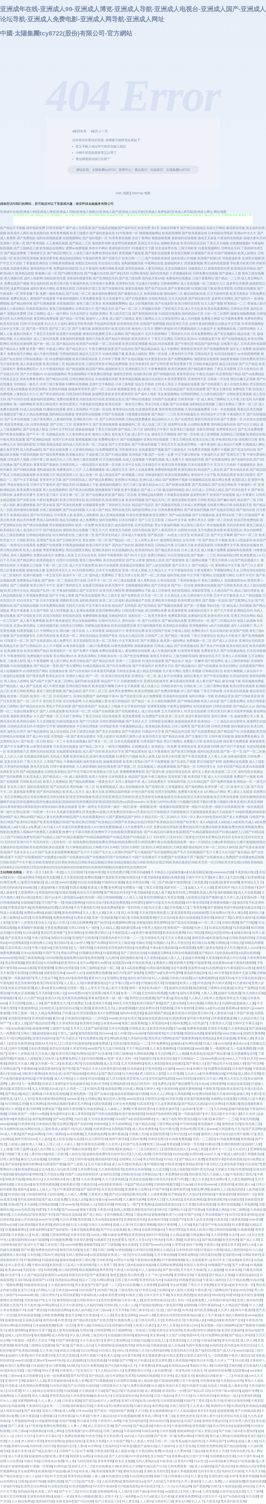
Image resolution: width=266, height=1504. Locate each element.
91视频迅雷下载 (11, 414)
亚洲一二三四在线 (128, 661)
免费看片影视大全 (190, 791)
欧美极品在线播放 (132, 565)
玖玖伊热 (167, 1375)
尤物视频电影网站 (137, 585)
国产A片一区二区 (246, 535)
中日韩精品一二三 (190, 1058)
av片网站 (93, 1446)
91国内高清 (95, 1088)
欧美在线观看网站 (216, 308)
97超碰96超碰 (18, 1466)
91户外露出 (142, 1360)
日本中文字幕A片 (48, 1436)
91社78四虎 (195, 932)
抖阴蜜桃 (166, 1008)
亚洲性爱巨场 (218, 1476)
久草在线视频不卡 (214, 1214)
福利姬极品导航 (81, 1406)
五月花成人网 (44, 1053)
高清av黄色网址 (25, 625)
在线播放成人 (141, 746)
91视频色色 (211, 1330)
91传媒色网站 (93, 1109)
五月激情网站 (103, 1345)
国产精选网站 (214, 661)
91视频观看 (245, 1229)
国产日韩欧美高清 (230, 585)
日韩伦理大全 (206, 766)
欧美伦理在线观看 (242, 686)
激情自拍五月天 (210, 656)
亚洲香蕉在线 (187, 746)
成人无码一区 (127, 1058)
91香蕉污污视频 (127, 756)
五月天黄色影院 (71, 877)
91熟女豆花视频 (22, 993)
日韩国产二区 (154, 635)
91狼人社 (59, 993)
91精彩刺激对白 (37, 308)
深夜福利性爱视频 (72, 339)
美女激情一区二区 (95, 540)
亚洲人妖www (207, 1129)
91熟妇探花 (169, 947)
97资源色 (35, 1426)
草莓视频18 (8, 998)
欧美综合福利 (108, 253)
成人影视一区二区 (150, 389)
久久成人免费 (140, 1154)
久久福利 (79, 1078)
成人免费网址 (88, 520)
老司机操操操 (134, 268)
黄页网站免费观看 (46, 318)
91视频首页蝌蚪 (159, 953)
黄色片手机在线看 (58, 706)
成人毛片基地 (163, 1496)
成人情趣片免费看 (213, 550)
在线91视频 (230, 922)
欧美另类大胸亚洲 (112, 590)
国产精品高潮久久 (44, 1451)
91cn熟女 (27, 897)
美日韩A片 (61, 943)
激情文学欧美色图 (80, 323)
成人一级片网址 (58, 313)
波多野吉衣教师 (237, 283)
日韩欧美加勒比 (56, 771)
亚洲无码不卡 (224, 887)
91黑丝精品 (66, 1416)
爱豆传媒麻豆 (33, 882)
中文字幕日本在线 (98, 605)
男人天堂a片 (191, 1194)
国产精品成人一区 (55, 776)
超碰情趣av (179, 872)
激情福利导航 (44, 1501)
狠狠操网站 (185, 1431)
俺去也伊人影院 (114, 1099)
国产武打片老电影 (233, 746)
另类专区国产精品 (229, 766)
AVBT (233, 1476)
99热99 (37, 1174)
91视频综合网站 (90, 953)
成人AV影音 (122, 1033)
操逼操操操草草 (186, 721)
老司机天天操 (52, 701)
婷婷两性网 (168, 1114)
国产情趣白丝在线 (96, 273)
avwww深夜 (8, 958)
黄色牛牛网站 (98, 248)
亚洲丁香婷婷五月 (69, 585)
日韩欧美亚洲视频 (239, 394)
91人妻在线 (130, 1501)
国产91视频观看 (44, 303)
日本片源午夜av (248, 1456)
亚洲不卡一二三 (220, 1149)
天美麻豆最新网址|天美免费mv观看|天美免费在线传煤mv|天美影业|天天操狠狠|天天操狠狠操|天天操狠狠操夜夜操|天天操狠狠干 (146, 812)
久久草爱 (188, 1204)
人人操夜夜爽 (156, 1194)
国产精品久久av (244, 706)
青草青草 (105, 1270)
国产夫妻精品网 (179, 288)
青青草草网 (105, 1461)
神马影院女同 (149, 1486)
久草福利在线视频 (16, 766)
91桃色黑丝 (177, 1018)
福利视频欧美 (226, 892)
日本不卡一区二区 (99, 580)
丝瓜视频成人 (146, 766)
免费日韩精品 (157, 555)
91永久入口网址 (161, 1094)
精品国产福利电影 (207, 343)
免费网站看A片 (108, 439)
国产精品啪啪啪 (234, 1446)
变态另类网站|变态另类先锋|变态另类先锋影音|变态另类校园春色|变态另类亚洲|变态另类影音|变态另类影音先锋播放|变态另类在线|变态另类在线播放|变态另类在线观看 (121, 797)
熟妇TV (198, 1224)
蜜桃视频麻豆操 (86, 439)
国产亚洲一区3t (165, 1436)
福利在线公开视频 (183, 258)
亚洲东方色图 (101, 1003)
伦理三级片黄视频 (52, 384)
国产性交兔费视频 (136, 656)
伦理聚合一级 (132, 887)
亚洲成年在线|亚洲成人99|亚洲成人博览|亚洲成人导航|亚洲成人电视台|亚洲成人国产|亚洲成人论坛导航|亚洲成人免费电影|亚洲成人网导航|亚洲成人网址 (106, 212)
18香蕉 (23, 1481)
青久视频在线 (13, 278)
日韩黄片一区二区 (16, 640)
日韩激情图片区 (132, 681)
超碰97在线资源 (229, 993)
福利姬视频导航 (133, 263)
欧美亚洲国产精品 (36, 651)
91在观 (156, 1385)
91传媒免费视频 (179, 1139)
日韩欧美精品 (207, 500)
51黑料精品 (93, 1431)
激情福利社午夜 (41, 268)
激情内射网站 (31, 1164)
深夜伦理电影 (205, 429)
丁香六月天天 (33, 761)
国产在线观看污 (212, 384)
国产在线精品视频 (26, 605)
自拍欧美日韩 (142, 374)
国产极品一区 (186, 766)
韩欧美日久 (34, 1179)
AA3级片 (72, 1365)
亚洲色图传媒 (41, 1018)
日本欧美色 (104, 1260)
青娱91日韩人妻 (201, 1365)
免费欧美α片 (200, 631)
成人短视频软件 (11, 671)
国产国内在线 (245, 510)
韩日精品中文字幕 (213, 414)
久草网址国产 (9, 1068)
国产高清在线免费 (69, 505)
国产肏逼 (62, 1345)
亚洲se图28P (192, 1330)
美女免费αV (218, 1179)
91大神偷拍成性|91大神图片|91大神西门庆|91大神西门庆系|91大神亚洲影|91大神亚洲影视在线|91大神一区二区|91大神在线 (152, 847)
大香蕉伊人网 (97, 1194)
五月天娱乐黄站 (99, 1164)
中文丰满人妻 (231, 1114)
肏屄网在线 (160, 1406)
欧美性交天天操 (234, 998)
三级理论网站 (246, 328)
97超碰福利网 (168, 1380)
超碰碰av (177, 1043)
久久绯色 (193, 1340)
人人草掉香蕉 (95, 631)
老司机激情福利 (80, 1043)
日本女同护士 (79, 313)
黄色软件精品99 (195, 973)
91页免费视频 (41, 917)
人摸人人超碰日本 (35, 1476)
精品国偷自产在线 (138, 600)
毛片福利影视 (9, 364)
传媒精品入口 (197, 268)
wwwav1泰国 (27, 968)
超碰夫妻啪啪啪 (190, 1088)
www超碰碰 (8, 1124)
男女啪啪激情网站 (61, 525)
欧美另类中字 (114, 585)
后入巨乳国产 (197, 1023)
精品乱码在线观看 (161, 343)
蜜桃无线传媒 (132, 1471)
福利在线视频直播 (49, 238)
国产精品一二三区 (164, 414)
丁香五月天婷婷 (44, 334)
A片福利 (168, 1068)
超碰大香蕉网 (194, 958)
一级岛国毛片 (88, 464)
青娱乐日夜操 (69, 1350)
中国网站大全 (49, 631)
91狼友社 (132, 877)
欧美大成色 (111, 1355)
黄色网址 (114, 887)
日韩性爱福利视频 (112, 721)
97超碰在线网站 (150, 1305)
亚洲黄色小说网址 (137, 1189)
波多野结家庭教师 (124, 243)
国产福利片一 (243, 298)
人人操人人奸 (197, 998)
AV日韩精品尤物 (16, 1103)
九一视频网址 (218, 1048)
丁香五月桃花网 (106, 429)
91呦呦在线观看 (147, 1375)
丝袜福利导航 (176, 781)
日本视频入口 (178, 907)
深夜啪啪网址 (106, 1491)
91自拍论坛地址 (109, 263)
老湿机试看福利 (232, 1330)
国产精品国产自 (228, 731)
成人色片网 (42, 1149)
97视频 (143, 1094)
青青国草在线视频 (88, 414)
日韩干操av (141, 1491)
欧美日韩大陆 (59, 283)
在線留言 (156, 170)
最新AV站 (141, 1335)
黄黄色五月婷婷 (120, 530)
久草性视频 (210, 1491)
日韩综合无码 (230, 248)
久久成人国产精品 (98, 510)
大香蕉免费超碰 (55, 927)
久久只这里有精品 (114, 1179)
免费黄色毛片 (210, 651)
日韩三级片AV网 (126, 1280)
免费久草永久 (197, 520)
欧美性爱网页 (110, 1300)
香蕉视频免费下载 (108, 1471)
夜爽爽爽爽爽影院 (132, 771)
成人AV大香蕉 (218, 973)
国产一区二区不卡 (29, 701)
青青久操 (83, 1325)
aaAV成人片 (132, 1436)
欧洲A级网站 (56, 1099)
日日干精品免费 (238, 1280)
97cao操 (179, 1028)
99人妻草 (72, 1179)
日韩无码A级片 (10, 887)
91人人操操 (159, 978)
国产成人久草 (249, 1239)
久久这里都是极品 (167, 1103)
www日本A (183, 1068)
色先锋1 (229, 1345)
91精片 (215, 1486)
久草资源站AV (158, 1023)
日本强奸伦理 (142, 1250)
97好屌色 (21, 973)
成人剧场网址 (75, 1360)
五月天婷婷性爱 (218, 293)
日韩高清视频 (220, 726)
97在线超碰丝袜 (77, 1083)
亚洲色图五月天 (136, 369)
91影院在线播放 (169, 313)
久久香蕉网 (148, 1285)
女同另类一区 (192, 540)
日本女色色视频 (124, 1103)
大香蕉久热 (211, 1244)
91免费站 (141, 947)
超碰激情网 (241, 1426)
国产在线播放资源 (98, 495)
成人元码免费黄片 (154, 781)
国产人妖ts (154, 1481)
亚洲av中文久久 (245, 233)
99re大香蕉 (50, 1370)
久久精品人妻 (109, 927)
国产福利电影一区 (95, 238)
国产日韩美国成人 (75, 479)
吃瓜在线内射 (219, 631)
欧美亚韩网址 (38, 389)
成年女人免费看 (241, 349)
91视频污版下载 (202, 288)
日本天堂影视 (49, 600)
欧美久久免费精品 (55, 781)
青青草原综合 (186, 374)
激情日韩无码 (69, 1250)
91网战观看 (22, 1038)
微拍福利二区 (173, 293)
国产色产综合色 (156, 288)
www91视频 (67, 882)
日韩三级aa (19, 1431)
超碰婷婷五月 (114, 369)
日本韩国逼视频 (171, 1400)
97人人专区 (26, 1099)
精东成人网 (86, 1471)
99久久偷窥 (13, 1109)
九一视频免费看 (11, 1285)
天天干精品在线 (137, 1048)
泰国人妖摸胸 (246, 620)
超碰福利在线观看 (239, 550)
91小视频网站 (121, 1330)
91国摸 (147, 1436)
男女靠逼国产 (84, 1285)
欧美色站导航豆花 (233, 1416)
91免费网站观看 (216, 1335)
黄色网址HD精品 (126, 479)
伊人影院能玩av (69, 897)
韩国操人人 (88, 1204)
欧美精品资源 (224, 696)
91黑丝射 (195, 1154)
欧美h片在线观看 (107, 565)
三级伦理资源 (95, 364)
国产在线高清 (59, 787)
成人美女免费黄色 (144, 1129)
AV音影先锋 (173, 1099)
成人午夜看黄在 (159, 751)
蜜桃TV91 (152, 902)
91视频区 (171, 983)
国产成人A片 (225, 1350)
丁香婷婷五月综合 (118, 505)
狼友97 (242, 902)
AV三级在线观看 (124, 580)
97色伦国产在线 (142, 791)
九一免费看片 (9, 1033)
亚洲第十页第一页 (12, 243)
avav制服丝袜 (21, 1028)
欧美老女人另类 (217, 1451)
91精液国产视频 (54, 1164)
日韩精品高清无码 (19, 726)
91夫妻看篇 (240, 1224)
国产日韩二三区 (61, 424)
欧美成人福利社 (137, 354)
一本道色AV (180, 1370)
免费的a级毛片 (43, 555)
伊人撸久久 (220, 877)
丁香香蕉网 (198, 907)
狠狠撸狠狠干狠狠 (107, 490)
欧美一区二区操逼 (95, 444)
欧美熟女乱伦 (115, 399)
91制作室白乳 (120, 1154)
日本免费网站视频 (52, 605)
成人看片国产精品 (208, 681)
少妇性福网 (55, 1194)
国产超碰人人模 (230, 273)
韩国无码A (226, 978)
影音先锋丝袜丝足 (156, 1300)
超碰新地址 (13, 1320)
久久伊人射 (225, 1310)
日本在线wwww (205, 1184)
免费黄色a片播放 (29, 580)
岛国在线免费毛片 (26, 711)
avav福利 (138, 1033)
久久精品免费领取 (47, 1013)
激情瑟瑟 (116, 1275)
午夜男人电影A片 (153, 927)
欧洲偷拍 (44, 1471)
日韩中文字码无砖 (61, 429)
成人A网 (68, 1411)
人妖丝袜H (186, 1109)
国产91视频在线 (203, 515)
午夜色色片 (253, 1320)
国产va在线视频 (180, 515)
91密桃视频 (123, 1250)
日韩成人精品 (215, 490)
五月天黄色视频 (165, 1255)
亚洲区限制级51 (232, 1144)
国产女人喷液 (135, 560)
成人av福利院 (203, 1466)
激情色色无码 (231, 1124)
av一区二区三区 (209, 922)
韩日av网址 (102, 963)
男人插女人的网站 (16, 681)
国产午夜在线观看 (194, 756)
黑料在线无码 (121, 510)
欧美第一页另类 (110, 464)
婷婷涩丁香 (223, 917)
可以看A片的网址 (147, 283)
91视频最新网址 (16, 1229)
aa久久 (245, 1235)
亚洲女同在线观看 (156, 439)
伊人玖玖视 (231, 947)
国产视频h (214, 907)
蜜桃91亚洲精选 (11, 1300)
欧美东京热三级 (204, 439)
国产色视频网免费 (216, 349)
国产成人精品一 (94, 1214)
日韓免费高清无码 (252, 359)
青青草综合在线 (123, 409)
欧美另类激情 (177, 369)
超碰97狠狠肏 (238, 1109)
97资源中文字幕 (44, 726)
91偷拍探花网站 (59, 1310)
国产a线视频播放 (32, 771)
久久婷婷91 (166, 1446)
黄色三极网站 (144, 318)
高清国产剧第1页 (209, 258)
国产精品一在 (140, 701)
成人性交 (51, 882)
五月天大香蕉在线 (177, 938)
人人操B (5, 1149)
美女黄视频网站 (169, 394)
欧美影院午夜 (215, 1159)
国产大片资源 (223, 610)
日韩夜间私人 (69, 464)
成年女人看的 (201, 771)
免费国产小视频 (245, 776)
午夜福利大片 (236, 414)
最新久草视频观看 (183, 1471)
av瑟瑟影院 (98, 1255)
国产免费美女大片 (56, 1003)
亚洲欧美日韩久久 (97, 932)
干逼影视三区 (95, 454)
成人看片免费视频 (32, 620)
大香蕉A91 (104, 1209)
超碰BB (163, 1285)
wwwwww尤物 (223, 872)
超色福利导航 (124, 525)
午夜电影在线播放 (92, 404)
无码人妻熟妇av (77, 1255)
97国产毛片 (51, 953)
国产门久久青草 (252, 565)
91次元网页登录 (96, 1139)
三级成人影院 (16, 661)
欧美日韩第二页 (54, 364)
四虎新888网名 (143, 1119)
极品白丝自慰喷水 (233, 721)
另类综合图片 (157, 1139)
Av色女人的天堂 (178, 535)
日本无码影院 (161, 1154)
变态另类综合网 (137, 882)
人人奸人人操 (13, 756)
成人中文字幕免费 (81, 565)
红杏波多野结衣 (147, 1008)
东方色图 (252, 1496)
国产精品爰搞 (219, 1053)
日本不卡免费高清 (108, 570)
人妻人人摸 (19, 1023)
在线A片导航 (99, 1083)
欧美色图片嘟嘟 (103, 686)
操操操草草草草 (79, 389)
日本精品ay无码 (231, 1380)
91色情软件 (26, 1124)
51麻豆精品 (142, 1406)
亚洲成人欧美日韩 (199, 1229)
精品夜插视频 (166, 766)
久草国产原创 (243, 1013)
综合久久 (44, 922)
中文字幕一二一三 (129, 938)
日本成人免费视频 (193, 505)
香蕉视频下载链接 (131, 253)
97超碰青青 (202, 963)
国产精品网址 (26, 560)
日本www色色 (68, 1204)
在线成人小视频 (109, 706)
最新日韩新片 (23, 334)
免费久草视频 (191, 671)
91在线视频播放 (21, 666)
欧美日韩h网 (31, 1109)
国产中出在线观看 (113, 1229)
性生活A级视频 (141, 1255)
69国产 (189, 1400)
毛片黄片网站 (172, 671)
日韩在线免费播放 (138, 419)
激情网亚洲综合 (171, 540)
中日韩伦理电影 (87, 726)
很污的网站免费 (156, 610)
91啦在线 (256, 1280)
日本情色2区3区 (187, 1250)
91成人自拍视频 (31, 409)
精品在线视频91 (125, 1094)
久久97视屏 (175, 1073)
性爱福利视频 (250, 1395)
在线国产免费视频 (152, 323)
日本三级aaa (101, 1310)
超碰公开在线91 (25, 1219)
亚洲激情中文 (82, 424)
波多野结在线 (225, 515)
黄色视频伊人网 (209, 1124)
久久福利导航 (92, 1305)
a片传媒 (193, 1134)
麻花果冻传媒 (235, 228)
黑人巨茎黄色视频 (12, 570)
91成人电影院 (179, 1169)
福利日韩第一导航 (201, 696)
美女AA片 (66, 978)
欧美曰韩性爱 (133, 1275)
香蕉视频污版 (201, 1426)
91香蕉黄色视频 (119, 238)
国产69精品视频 (25, 469)
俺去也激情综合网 (49, 1391)
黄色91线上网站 (183, 892)
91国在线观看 (101, 1103)
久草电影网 (182, 1094)
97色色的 (203, 983)
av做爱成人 (173, 1491)
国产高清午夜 (155, 771)
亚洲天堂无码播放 (12, 1496)
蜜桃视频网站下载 (138, 590)
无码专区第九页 (208, 1471)
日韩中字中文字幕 (198, 877)
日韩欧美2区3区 (31, 781)
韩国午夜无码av (201, 1169)
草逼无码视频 (248, 1119)
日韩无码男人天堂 (150, 1320)
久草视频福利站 (181, 273)
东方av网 (86, 963)
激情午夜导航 (118, 1139)
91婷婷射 (220, 1365)
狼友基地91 (249, 1214)
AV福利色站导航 (11, 1370)
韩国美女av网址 (81, 1456)
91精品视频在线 (94, 666)
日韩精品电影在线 (38, 535)
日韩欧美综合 (26, 540)
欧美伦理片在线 (219, 615)
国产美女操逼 (46, 505)
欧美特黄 (80, 978)
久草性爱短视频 (81, 1395)
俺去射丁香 (88, 1250)
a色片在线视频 (219, 625)
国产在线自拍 (124, 349)
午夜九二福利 (67, 1033)
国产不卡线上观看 (61, 595)
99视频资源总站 (190, 1280)
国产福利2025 (205, 1350)
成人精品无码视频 (149, 671)
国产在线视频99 (131, 439)
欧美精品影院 (24, 273)
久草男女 (178, 1244)
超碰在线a (67, 1260)
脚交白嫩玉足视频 (243, 379)
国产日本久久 (181, 565)
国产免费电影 (26, 238)
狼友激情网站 (17, 1330)
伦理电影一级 (60, 736)
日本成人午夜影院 (134, 535)
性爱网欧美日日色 (137, 1370)
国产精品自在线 (173, 736)
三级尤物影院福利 (185, 656)
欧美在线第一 (114, 404)
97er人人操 (8, 1400)
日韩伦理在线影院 (252, 570)
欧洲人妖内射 (81, 1310)
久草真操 (61, 887)
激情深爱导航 (49, 258)
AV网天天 (199, 1068)
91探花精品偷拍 (200, 872)
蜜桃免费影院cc (28, 369)
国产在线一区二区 (78, 293)
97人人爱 (106, 1315)
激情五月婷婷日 (161, 656)
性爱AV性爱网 (172, 973)
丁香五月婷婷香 (211, 691)
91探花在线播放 (220, 927)
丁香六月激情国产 (248, 515)
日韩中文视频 (17, 1048)
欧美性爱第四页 (123, 394)
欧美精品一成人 (228, 1395)
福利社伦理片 (16, 731)
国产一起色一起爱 (161, 454)
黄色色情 (146, 1395)
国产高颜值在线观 (167, 505)
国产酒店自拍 (110, 1073)
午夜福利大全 (210, 454)
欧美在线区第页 (237, 646)
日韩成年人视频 (18, 459)
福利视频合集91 (131, 958)
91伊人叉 (200, 927)
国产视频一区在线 (215, 600)
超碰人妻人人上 (172, 958)
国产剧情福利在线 (145, 313)
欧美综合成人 (55, 1073)
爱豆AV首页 (230, 1340)
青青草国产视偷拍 (46, 464)
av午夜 (134, 983)
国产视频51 (213, 897)
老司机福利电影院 (161, 1078)
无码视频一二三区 (60, 1159)
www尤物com (231, 1033)
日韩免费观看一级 (180, 1466)
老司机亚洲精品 (194, 1199)
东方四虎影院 (82, 640)
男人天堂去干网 (46, 978)
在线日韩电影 (256, 701)
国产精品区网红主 (59, 253)
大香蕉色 (212, 1501)
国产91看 (27, 1250)
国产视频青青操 (186, 1038)
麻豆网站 (229, 1461)
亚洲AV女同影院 (66, 968)
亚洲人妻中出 (209, 1416)
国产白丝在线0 (79, 671)
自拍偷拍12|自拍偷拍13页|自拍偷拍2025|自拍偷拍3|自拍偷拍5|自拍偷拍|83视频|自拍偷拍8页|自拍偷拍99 (73, 867)
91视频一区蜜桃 (41, 1466)
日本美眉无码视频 (103, 671)
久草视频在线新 (150, 308)
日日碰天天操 (184, 545)
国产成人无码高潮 (78, 228)
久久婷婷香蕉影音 (111, 1169)
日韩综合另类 (239, 308)
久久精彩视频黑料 (164, 701)
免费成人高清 (64, 555)
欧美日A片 (52, 998)
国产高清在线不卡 (237, 490)
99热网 (167, 1275)
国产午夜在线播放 (216, 676)
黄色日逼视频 (225, 1038)
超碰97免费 (250, 1391)
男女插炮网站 (77, 374)
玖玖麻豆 (204, 1119)
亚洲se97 (39, 1360)
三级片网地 (32, 1370)
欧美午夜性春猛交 (58, 620)
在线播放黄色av (235, 580)
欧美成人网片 (206, 892)
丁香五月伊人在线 (127, 575)
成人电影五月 (184, 1375)
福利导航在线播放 (250, 771)
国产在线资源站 (41, 640)
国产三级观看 (19, 585)
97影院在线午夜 (19, 907)
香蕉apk (161, 1365)
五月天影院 (43, 993)
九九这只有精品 (113, 1048)
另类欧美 (110, 1305)
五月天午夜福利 (71, 1305)
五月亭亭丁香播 (110, 359)
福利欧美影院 (89, 600)
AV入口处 (255, 1250)
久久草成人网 (199, 1406)
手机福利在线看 (105, 323)
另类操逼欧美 (231, 258)
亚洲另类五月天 (103, 1008)
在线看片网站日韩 (219, 505)
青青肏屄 (94, 998)
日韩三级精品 (112, 1431)
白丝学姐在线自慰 (232, 1491)
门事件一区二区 (247, 404)
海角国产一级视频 (179, 927)
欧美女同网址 (228, 666)
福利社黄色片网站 (42, 288)
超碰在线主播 (35, 570)
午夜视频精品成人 (131, 726)
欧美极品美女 (75, 454)
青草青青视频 (59, 233)
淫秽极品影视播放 (97, 625)
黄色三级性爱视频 (49, 691)
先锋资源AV (101, 1129)
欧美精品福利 (26, 721)
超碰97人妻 (253, 1144)
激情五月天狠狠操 (164, 434)
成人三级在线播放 (12, 535)
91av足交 (200, 1461)
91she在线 (180, 1154)
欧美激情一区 (118, 1184)
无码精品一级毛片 (26, 384)
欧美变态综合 (246, 1345)
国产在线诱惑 (184, 419)
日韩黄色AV (107, 938)
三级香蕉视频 (237, 1219)
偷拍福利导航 (194, 459)
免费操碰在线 (226, 328)
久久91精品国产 (198, 781)
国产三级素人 (76, 1164)
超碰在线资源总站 (154, 1018)
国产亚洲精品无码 (105, 278)
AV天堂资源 (57, 1476)
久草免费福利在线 (174, 1174)
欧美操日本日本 (174, 1385)
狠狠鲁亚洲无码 (192, 349)
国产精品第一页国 (46, 666)
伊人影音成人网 (19, 1265)
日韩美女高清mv (185, 339)
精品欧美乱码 (135, 1194)
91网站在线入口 (35, 1129)
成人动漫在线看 (31, 364)
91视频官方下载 (143, 248)
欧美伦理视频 (144, 691)
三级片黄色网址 (41, 419)
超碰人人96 (34, 1003)
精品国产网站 (95, 369)
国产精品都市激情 (200, 369)
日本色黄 (33, 1255)
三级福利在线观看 (12, 676)
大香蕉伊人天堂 (220, 1023)
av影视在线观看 (41, 746)
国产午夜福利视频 (144, 444)
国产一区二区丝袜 (104, 389)
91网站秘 (35, 973)
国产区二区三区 (60, 328)
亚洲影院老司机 (135, 1219)
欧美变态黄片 (104, 525)
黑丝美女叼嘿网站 (161, 1038)
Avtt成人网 (98, 1235)
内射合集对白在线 (92, 399)
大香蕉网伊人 (27, 892)
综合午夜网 (178, 968)
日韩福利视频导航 (166, 1184)
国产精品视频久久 (247, 560)
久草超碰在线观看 (187, 384)
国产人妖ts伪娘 (174, 1003)
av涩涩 (25, 917)
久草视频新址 (174, 787)
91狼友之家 (134, 1295)
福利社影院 (111, 1174)
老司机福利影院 (29, 1199)
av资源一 (110, 1058)
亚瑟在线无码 (13, 761)
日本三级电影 (124, 384)
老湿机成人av (244, 1184)
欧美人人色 (187, 983)
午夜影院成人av (123, 932)
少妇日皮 (80, 1119)
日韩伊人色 (151, 1088)
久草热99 (65, 907)
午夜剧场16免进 (246, 872)
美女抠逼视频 (14, 963)
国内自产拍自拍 (123, 545)
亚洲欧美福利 (101, 550)
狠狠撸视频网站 (150, 233)
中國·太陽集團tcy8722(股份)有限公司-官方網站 (66, 33)
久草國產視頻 (253, 1154)
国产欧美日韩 (200, 726)
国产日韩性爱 (159, 364)
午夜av (155, 947)
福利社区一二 (137, 615)
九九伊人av (192, 1073)
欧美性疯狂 (202, 1295)
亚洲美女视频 (251, 258)
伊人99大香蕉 (221, 983)
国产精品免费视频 (81, 781)
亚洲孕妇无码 (125, 283)
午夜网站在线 (153, 263)
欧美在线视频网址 (177, 475)
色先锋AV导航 (157, 1219)
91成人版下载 (161, 892)
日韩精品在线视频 (12, 736)
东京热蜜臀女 (32, 1375)
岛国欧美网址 (98, 313)
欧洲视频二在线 (133, 475)
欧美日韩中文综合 (16, 590)
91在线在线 (58, 1385)
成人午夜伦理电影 (46, 354)
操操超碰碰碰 (84, 429)
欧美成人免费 (97, 887)
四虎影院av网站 (66, 1280)
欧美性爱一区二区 (217, 787)
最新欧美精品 (144, 545)
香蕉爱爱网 (45, 968)
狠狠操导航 (91, 1244)
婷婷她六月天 (138, 1350)
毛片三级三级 (132, 484)
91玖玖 (234, 1214)
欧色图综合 (22, 1119)
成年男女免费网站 (121, 691)
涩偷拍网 (235, 1365)
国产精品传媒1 (10, 1476)
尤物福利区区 (117, 615)
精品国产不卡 (110, 681)
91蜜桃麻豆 (48, 1416)
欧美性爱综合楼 (114, 1068)
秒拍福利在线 (72, 615)
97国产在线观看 (113, 414)
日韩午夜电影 (84, 1159)
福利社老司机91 (138, 978)
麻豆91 (72, 1471)
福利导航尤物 (176, 575)
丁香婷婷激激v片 (189, 580)
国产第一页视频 (195, 605)
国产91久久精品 (248, 424)
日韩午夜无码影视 (221, 736)
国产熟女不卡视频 (215, 540)
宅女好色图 (178, 1285)
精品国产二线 (246, 500)
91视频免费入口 (125, 1320)
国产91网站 (99, 943)
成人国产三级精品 (122, 318)
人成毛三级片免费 (85, 253)
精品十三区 (87, 1280)
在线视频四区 (66, 303)
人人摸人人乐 (132, 897)
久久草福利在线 (67, 1023)
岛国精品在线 (55, 434)
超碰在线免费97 (97, 1154)
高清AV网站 (8, 1325)
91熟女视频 (78, 887)
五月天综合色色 (86, 555)
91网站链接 (193, 1043)
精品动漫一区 (246, 334)
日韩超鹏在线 (199, 1235)
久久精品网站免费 (148, 1451)
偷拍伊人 (246, 1008)
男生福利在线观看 (216, 263)
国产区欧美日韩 (131, 696)
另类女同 (119, 1043)
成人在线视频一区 (193, 283)
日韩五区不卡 (211, 1496)
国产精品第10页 (199, 298)
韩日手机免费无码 (41, 1355)
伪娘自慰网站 (74, 902)
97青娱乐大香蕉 (211, 1250)
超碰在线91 (242, 932)
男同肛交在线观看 (142, 998)
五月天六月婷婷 (225, 464)
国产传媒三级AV (229, 1431)
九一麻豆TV (164, 1119)
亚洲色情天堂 (197, 379)
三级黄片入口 (215, 283)
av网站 (231, 1441)
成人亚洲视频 (209, 434)
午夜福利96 (169, 1088)
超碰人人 (11, 1335)
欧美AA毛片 (102, 1395)
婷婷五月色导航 (124, 1003)
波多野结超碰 (19, 288)
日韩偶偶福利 (9, 902)
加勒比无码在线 (86, 263)
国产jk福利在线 (241, 459)
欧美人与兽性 (98, 776)
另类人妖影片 (106, 736)
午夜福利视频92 (67, 298)
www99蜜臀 (73, 1244)
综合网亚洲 (64, 1124)
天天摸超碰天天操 (91, 1391)
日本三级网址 (36, 313)
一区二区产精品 (160, 882)
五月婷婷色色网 (95, 1134)
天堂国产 (145, 1244)
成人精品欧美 (147, 1380)
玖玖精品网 (183, 1486)
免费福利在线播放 (178, 278)
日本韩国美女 (117, 776)
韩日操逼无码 (86, 1421)
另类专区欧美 (79, 1235)
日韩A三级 (28, 1033)
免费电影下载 (242, 389)
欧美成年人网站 (18, 233)
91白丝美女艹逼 (28, 600)
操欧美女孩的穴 (231, 1088)
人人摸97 (124, 1491)
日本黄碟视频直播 (223, 1018)
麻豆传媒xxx (97, 1199)
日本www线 (84, 1411)
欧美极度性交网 (117, 1476)
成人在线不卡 (107, 1496)
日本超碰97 (39, 1365)
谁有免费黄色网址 (32, 379)
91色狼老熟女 (236, 1159)
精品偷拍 (199, 988)
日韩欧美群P (251, 1255)
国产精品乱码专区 (116, 892)
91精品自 (100, 1456)
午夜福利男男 (92, 258)
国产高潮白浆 (154, 787)
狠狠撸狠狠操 (66, 726)
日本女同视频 (117, 1028)
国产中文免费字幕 (16, 746)
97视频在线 (155, 1164)
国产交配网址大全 (241, 600)
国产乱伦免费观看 (250, 429)
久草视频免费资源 (35, 595)
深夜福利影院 (237, 756)
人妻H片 (14, 1083)
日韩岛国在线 (141, 530)
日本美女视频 (71, 1400)
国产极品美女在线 (167, 550)
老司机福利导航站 (120, 947)
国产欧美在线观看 (88, 595)
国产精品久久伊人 (88, 1068)
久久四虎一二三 (74, 1088)
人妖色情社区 (194, 897)
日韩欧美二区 (193, 686)
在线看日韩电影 (94, 585)
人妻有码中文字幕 (181, 354)
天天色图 (53, 1209)
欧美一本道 (54, 872)
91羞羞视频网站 (209, 248)
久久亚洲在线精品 (81, 449)
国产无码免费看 (11, 776)
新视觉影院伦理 (219, 268)
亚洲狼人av (203, 1008)
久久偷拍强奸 (23, 339)
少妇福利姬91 (35, 1194)
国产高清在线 (224, 1466)
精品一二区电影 (96, 1018)
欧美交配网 (51, 877)
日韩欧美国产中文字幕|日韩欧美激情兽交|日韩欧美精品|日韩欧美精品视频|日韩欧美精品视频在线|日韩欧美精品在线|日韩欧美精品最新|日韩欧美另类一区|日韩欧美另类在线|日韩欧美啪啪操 (131, 862)
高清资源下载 (177, 776)
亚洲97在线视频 (228, 1204)
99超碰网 (17, 1406)
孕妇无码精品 (88, 635)
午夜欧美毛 (211, 1088)
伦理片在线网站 (166, 791)
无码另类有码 (236, 525)
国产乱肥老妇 (23, 464)
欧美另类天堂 (151, 736)
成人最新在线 (237, 1385)
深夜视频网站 (27, 1400)
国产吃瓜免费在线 (118, 666)
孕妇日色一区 (216, 605)
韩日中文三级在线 (121, 943)
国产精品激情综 (38, 731)
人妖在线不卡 (252, 671)
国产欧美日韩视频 (183, 751)
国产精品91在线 (57, 379)
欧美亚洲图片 (158, 515)
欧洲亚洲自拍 (187, 469)
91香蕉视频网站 (252, 323)
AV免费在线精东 (203, 1094)
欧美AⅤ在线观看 (187, 917)
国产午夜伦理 (184, 343)
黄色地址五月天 (252, 882)
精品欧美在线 (75, 364)
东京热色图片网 (117, 872)
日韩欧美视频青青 (143, 917)
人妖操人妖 (16, 1144)
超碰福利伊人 (173, 263)
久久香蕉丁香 (106, 1265)
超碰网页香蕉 (101, 394)
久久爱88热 (182, 1451)
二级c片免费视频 (98, 646)
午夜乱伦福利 (205, 374)
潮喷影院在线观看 (206, 359)
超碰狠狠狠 (225, 1411)
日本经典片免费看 (102, 283)
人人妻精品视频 (57, 243)
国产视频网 (201, 1486)
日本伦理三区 (53, 1244)
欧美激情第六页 (18, 751)
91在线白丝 (16, 1194)
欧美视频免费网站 (115, 303)
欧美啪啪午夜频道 (30, 927)
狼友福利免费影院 (104, 293)
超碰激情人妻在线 (12, 1255)
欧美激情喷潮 (177, 610)
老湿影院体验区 (19, 1018)
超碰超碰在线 (46, 1033)
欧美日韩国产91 (158, 1456)
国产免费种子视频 (175, 479)
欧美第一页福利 (18, 696)
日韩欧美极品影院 (205, 364)
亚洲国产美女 (108, 635)
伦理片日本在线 (63, 439)
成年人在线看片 (242, 625)
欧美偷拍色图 (255, 1481)
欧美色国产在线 (233, 1320)
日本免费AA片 (219, 912)
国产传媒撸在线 (113, 288)
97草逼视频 (44, 1078)
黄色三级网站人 (212, 580)
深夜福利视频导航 (79, 278)
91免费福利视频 (60, 359)
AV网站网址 (104, 1280)
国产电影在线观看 (157, 253)
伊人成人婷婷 (79, 1335)
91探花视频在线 (67, 721)
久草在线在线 (166, 580)
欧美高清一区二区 (78, 711)
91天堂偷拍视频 (110, 459)
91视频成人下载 (87, 484)
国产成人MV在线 (38, 736)
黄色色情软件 (216, 1199)
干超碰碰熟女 (246, 464)
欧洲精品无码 (243, 610)
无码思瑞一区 (32, 1270)
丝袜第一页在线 (192, 1144)
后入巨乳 (57, 1149)
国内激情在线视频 (26, 510)
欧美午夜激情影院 (148, 932)
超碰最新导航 (124, 1345)
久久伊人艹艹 (223, 1360)
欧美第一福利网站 (173, 640)
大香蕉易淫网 (172, 1305)
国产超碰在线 (146, 1446)
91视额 (113, 1360)
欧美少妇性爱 (171, 756)
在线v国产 (15, 1204)
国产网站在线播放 (138, 399)
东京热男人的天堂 (241, 1421)
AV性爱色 (64, 1320)
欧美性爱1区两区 (190, 600)
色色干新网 (194, 1244)
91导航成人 (13, 1385)
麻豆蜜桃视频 (26, 505)
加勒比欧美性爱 (55, 278)
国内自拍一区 (131, 620)
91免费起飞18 (80, 1003)
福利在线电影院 (38, 787)
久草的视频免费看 (197, 409)
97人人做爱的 (109, 1400)
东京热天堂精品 (67, 1355)
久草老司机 (78, 1048)
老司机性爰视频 (252, 1295)
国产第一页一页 (231, 751)
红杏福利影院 (239, 676)
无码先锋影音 (86, 1461)
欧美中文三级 (240, 787)
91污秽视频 (57, 1365)
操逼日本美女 (20, 1451)
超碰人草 (239, 1063)
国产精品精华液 (21, 303)
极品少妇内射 (228, 364)
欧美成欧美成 (13, 651)
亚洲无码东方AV (150, 1280)
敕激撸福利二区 (130, 424)
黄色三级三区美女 (89, 303)
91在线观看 (241, 927)
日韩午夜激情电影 (62, 766)
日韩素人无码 (138, 1134)
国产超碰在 (257, 1028)
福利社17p (256, 912)
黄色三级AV (126, 1265)
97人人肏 (28, 1391)
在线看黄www (222, 963)
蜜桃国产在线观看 (42, 298)
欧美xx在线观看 (254, 766)
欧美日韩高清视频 (26, 258)
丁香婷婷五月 (36, 253)
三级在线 (198, 1451)
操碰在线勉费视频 (243, 313)
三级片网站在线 (167, 1124)
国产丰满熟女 (149, 640)
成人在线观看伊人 (198, 1260)
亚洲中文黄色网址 (116, 1340)
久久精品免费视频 (35, 414)
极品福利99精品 (173, 490)
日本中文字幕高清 (226, 595)
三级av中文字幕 (176, 520)
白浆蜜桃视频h (240, 243)
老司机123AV (189, 1325)
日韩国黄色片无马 (231, 1129)
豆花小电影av (163, 1395)
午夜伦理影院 (175, 1229)
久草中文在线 (131, 464)
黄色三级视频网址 (62, 308)
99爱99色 (232, 1295)
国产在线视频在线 (186, 646)
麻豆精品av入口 (153, 484)
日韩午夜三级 (39, 459)
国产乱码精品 (147, 605)
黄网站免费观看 (54, 1426)
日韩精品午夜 (164, 545)
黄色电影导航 (233, 1164)
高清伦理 (206, 917)
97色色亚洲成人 (143, 963)
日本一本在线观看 (223, 409)
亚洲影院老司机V (143, 1209)
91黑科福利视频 (157, 968)
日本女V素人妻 (131, 1300)
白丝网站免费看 (199, 424)
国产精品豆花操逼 (68, 1214)
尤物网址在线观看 (223, 1099)
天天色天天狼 (254, 1471)
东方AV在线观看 (172, 902)
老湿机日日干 (32, 530)
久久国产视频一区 (46, 716)
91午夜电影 (231, 968)
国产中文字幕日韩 (80, 771)
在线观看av (240, 1370)
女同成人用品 (164, 384)
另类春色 (30, 1300)
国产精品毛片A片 (219, 1063)
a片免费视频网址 (205, 978)
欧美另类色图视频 (45, 1184)
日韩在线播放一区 (35, 359)
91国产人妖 (73, 1174)
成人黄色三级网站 (213, 399)
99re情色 (218, 1295)
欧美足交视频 (124, 1461)
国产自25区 (75, 1385)
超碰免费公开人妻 (246, 716)
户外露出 (68, 1013)
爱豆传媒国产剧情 (209, 761)
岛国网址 (228, 1003)
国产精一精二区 (44, 343)
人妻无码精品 (154, 268)
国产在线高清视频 (104, 228)
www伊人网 (146, 1315)
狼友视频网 (42, 1335)
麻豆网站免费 (221, 479)
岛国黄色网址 (19, 268)
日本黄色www (110, 1023)
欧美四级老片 (46, 560)
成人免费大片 (174, 459)
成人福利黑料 (67, 1270)
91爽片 (173, 993)
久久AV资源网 (91, 1179)
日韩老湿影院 (103, 1451)
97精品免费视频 (116, 364)
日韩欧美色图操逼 (61, 263)
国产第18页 (171, 1270)
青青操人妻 (245, 1038)
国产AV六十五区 (135, 555)
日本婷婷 (100, 947)
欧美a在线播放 (17, 389)
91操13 (123, 917)
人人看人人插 (217, 756)
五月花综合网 (53, 1174)
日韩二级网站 (55, 1134)
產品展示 (141, 170)
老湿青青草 (182, 912)
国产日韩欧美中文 (69, 540)
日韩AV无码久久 (109, 620)
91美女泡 (133, 1018)
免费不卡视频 (220, 449)
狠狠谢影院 (213, 1033)
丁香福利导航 (9, 1486)
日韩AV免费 (178, 1023)
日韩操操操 (158, 1345)
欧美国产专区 (44, 1214)
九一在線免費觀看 (242, 1048)
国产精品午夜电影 (118, 339)
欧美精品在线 (255, 434)
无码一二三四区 (204, 1139)
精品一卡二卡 (56, 741)
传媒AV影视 (96, 872)
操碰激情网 (40, 1028)
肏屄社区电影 (58, 1048)
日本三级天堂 (190, 550)
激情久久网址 (101, 434)
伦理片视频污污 (244, 1134)
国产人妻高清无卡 (164, 530)
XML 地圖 (122, 193)
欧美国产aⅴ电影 (87, 343)
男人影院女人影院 (152, 1073)
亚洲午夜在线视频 (102, 756)
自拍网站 (24, 1325)
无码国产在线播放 (164, 399)
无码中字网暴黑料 (110, 555)
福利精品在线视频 (202, 404)
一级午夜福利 (206, 444)
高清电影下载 (138, 454)
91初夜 (16, 932)
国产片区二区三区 (95, 691)
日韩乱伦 (236, 943)
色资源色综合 (199, 1053)
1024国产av (123, 1119)
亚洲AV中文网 (15, 1380)
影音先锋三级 (251, 1124)
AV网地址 (83, 1053)
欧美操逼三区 (200, 535)
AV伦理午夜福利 (104, 1486)
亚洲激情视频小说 (222, 902)
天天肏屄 (145, 912)
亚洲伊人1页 (155, 1199)
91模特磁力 (62, 1466)
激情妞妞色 (25, 1491)
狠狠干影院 (87, 1209)
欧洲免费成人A (250, 555)
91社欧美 (241, 1360)
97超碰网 (41, 1239)
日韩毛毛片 (161, 1179)
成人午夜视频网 (38, 661)
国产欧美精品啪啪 (25, 1350)
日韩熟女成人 (138, 1028)
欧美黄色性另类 (128, 323)
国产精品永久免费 (12, 349)
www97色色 (56, 1360)
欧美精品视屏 (226, 475)
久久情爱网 (219, 1235)
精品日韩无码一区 (143, 1083)
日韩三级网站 (89, 968)
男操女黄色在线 (18, 484)
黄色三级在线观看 (85, 459)
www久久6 (211, 1154)
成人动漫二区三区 (154, 424)
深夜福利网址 (38, 1229)
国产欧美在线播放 (12, 434)
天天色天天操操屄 (193, 1270)
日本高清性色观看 (253, 343)
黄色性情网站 (153, 897)
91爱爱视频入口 (28, 631)
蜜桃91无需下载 (40, 1330)
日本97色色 (178, 1134)
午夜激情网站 (181, 1426)
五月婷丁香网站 (71, 716)
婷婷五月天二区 (82, 1466)
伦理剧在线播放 (245, 288)
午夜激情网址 (27, 1008)
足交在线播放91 (176, 268)
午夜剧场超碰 (231, 1486)
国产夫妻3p (164, 998)
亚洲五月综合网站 (243, 615)
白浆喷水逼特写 (243, 917)
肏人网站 (133, 1229)
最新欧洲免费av (21, 716)
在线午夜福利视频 (201, 323)
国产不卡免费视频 (157, 761)
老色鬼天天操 (121, 434)
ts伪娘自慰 (235, 1199)
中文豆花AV (165, 917)
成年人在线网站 (77, 409)
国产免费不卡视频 (85, 651)
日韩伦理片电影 (133, 610)
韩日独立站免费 (203, 943)
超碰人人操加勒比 (12, 308)
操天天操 (112, 993)
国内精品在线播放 (62, 414)
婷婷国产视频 (123, 1411)
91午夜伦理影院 (197, 902)
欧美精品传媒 (255, 1406)
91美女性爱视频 (137, 515)
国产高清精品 (201, 484)
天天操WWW (225, 1094)
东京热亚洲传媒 (112, 1189)
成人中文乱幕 (194, 308)
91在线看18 (96, 993)
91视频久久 (161, 943)
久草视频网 (249, 1204)
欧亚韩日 (245, 1260)
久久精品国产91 (222, 590)
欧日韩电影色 (95, 500)
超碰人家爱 (122, 1209)
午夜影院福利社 (247, 1275)
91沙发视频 (174, 1033)
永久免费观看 (152, 696)
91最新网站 (111, 953)
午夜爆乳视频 (155, 459)
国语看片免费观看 (235, 741)
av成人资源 (199, 1149)
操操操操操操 (143, 646)
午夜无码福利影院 (134, 1421)
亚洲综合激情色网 (236, 1400)
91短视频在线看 (106, 379)
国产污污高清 (89, 721)
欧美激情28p (218, 938)
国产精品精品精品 (147, 349)
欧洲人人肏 (33, 1144)
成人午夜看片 (245, 495)
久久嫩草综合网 (134, 1199)
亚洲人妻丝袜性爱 (249, 1300)
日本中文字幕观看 (127, 686)
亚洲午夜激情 (32, 575)
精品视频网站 (88, 1270)
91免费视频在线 (213, 1073)
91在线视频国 (92, 1063)
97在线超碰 (246, 1461)
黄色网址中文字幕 (227, 565)
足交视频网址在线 (243, 1053)
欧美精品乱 (207, 1038)
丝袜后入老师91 (53, 1083)
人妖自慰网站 (111, 1481)
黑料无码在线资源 (42, 751)
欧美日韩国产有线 (149, 1003)
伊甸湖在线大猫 (227, 439)
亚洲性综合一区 (199, 620)
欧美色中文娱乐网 (242, 973)
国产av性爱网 (62, 1119)
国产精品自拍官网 (41, 1023)
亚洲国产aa (152, 973)
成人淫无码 (114, 1078)
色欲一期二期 (109, 968)
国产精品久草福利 (241, 1335)
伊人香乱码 (212, 1114)
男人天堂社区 (180, 943)
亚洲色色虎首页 (187, 1416)
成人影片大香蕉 (116, 988)
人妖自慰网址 (160, 1370)
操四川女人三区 (61, 459)
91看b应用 (211, 1144)
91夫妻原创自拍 (155, 359)
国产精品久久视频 (221, 1275)
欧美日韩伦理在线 (72, 500)
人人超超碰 (215, 1270)
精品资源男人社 (67, 475)
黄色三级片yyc (45, 897)
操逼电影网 (113, 1088)
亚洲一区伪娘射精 (104, 917)
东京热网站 (37, 1103)
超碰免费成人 (101, 1043)
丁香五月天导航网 (200, 1285)
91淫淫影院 (84, 1013)
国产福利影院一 (61, 1229)
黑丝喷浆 (84, 1219)
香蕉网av (231, 1008)
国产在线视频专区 (23, 635)
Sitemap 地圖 (141, 193)
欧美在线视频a (76, 741)
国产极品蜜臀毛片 (184, 1083)
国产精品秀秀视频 (52, 454)
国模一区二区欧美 (220, 520)
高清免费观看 (131, 716)
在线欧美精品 (158, 298)
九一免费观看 (30, 1083)
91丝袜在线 (233, 1270)
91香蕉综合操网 (92, 1144)
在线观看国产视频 (151, 449)
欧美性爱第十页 (181, 364)
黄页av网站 (57, 988)
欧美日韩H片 (203, 1013)
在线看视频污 (74, 1431)
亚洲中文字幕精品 (101, 384)
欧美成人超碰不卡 (60, 1129)
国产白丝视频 (179, 404)
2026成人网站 (132, 1088)
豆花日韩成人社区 (17, 947)
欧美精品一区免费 (164, 746)
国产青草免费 (35, 676)
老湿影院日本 (20, 1088)
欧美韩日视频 (180, 253)
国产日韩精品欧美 (247, 1411)
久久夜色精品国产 (213, 394)
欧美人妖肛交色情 (199, 1219)
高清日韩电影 (52, 615)
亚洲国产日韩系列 (84, 938)
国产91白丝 (117, 1194)
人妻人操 (98, 1476)
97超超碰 (59, 1471)
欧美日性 (216, 1400)
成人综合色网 (150, 711)
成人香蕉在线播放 (65, 1330)
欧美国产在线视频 (222, 495)
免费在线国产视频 (16, 283)
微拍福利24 (22, 1174)
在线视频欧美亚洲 (253, 731)
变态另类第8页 (24, 983)
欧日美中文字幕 (197, 1456)
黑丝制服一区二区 (82, 787)
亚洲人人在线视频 (234, 656)
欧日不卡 (6, 1038)
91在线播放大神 (106, 1466)
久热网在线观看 (73, 1436)
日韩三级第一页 (22, 1013)
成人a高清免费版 (133, 968)
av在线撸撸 (75, 1134)
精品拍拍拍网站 (71, 258)
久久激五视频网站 (162, 1048)
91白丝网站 (89, 1350)
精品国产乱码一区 (42, 590)
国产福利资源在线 (102, 233)
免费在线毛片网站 (19, 354)
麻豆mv (58, 1018)
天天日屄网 (16, 1003)
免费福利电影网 (166, 469)
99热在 (120, 1204)
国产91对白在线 (18, 399)
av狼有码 (233, 1391)
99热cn (227, 932)
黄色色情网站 (71, 912)
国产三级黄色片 (176, 449)
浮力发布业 (32, 1305)
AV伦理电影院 (18, 943)
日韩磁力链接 (140, 1340)
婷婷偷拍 (208, 1194)
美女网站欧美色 (115, 1038)
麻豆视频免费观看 (86, 1229)
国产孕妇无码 (119, 273)
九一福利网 (127, 1496)
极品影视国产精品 (157, 1013)
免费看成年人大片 (69, 469)
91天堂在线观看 (195, 711)
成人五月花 (111, 1063)
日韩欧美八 (212, 1003)
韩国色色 (20, 1345)
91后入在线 (79, 1224)
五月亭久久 (78, 1028)
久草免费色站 (87, 1169)
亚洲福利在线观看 (175, 696)
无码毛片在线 (75, 605)
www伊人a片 (75, 973)
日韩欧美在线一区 (110, 656)
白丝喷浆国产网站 (35, 671)
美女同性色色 (152, 1159)
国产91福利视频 (74, 510)
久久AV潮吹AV (54, 1179)
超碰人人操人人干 (42, 1189)
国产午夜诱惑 (131, 731)
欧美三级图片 (79, 233)
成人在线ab (176, 1345)
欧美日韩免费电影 (246, 520)
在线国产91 (177, 1219)
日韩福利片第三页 (88, 288)
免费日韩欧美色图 (111, 268)
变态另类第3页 (139, 364)
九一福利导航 (82, 947)
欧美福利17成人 (11, 530)
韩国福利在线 (48, 892)
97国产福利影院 (67, 1340)
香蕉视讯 (247, 1139)
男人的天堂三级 (120, 313)
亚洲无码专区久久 (58, 570)
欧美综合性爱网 (174, 932)
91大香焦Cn (241, 983)
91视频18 (232, 1103)
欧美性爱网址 (159, 922)
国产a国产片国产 (42, 681)
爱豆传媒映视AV (58, 1380)
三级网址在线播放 (220, 988)
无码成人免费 (59, 756)
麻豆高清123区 (182, 1013)
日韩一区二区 (164, 1441)
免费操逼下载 (51, 1109)
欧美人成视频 (32, 550)
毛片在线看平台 (114, 298)
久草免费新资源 (91, 298)
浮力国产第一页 (52, 902)
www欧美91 (117, 1018)
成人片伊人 (60, 922)
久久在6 (13, 1441)
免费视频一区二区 (199, 640)
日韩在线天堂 (204, 354)
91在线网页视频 (125, 1380)
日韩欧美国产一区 (20, 1114)
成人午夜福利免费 (164, 651)
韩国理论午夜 (220, 1406)
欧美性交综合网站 (33, 1486)
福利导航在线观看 (87, 681)
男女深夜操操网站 (84, 620)
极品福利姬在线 (195, 293)
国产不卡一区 (35, 434)
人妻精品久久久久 (26, 394)
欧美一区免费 (84, 525)
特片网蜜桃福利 (185, 328)
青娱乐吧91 (69, 953)
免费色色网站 (62, 917)
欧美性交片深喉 (130, 1466)
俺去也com (240, 1043)
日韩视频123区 (178, 1476)
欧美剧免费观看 (118, 902)
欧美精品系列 (192, 1164)
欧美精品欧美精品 (158, 726)
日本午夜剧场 (28, 1416)
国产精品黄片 (134, 334)
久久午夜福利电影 (52, 369)
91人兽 (70, 1461)
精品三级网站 (31, 1094)
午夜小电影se (41, 947)
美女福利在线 (39, 283)
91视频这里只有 (209, 339)
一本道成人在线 (144, 1330)
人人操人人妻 (69, 1144)
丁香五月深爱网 (225, 369)
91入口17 (60, 1043)
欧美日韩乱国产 (81, 661)
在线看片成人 (230, 343)
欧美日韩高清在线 (85, 359)
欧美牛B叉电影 (204, 1411)
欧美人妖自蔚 (210, 701)
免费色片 (164, 1083)
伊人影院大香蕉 (182, 1290)
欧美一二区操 (130, 993)
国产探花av (91, 1400)
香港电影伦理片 (120, 248)
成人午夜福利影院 (83, 1265)
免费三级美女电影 (209, 947)
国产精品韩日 (82, 1320)
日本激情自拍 (74, 1018)
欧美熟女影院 (65, 288)
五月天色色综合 (248, 369)
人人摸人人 (51, 1144)
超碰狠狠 (190, 1305)
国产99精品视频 (188, 701)
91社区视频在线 (178, 555)
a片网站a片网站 (215, 791)
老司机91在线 (68, 1008)
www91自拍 (161, 1244)
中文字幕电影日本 (86, 907)
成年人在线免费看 (141, 469)
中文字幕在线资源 (247, 978)
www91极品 (244, 1350)
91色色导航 (93, 1436)
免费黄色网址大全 (71, 1058)
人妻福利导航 (62, 419)
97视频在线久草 (152, 983)
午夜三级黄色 (157, 776)
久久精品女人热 (175, 595)
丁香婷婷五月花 (179, 334)
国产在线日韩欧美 (224, 484)
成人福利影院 (78, 776)
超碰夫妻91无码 (254, 238)
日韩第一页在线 (218, 379)
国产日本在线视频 (17, 419)
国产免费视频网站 (180, 359)
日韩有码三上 (152, 1149)
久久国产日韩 (174, 1335)
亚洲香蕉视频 (156, 706)
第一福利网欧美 (25, 404)
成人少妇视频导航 (141, 303)
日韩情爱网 (217, 1083)
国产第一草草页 (37, 328)
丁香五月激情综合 (203, 635)
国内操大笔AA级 (153, 278)
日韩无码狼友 (62, 947)
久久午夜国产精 (118, 1441)
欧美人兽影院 (154, 1063)
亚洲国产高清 (46, 540)
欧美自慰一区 (91, 897)
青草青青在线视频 (171, 409)
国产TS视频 (248, 922)
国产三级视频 (110, 1244)
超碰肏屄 (115, 1219)
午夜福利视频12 (67, 590)
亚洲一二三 (204, 1109)
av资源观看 (187, 947)
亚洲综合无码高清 (251, 640)
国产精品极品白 (186, 666)
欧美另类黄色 (157, 615)
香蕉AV (40, 1099)
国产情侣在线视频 (35, 525)
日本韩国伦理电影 (220, 233)
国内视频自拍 (240, 726)
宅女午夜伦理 (168, 1129)
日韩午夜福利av (209, 1305)
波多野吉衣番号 (25, 495)
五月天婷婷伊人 (172, 711)
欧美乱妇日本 (55, 676)
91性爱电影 (243, 1169)
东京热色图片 (112, 1436)
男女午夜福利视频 (167, 525)
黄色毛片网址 (134, 404)
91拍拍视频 (94, 1058)
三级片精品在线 (143, 1124)
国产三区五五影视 (151, 520)
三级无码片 (98, 1335)
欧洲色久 (93, 1073)
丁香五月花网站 (162, 339)
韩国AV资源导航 (223, 1300)
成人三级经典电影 (237, 661)
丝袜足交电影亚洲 (20, 988)
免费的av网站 (33, 912)
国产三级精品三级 (26, 248)
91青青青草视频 (188, 651)
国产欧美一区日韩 (33, 741)
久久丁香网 (254, 1491)
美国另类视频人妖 (16, 424)
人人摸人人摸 (127, 1305)
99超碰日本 (147, 1058)
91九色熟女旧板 (253, 993)
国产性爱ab (196, 1209)
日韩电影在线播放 (161, 721)
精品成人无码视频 (239, 605)
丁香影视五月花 (173, 308)
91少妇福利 (31, 932)
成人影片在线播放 (170, 676)
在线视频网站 (72, 238)
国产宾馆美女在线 (17, 938)
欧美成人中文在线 (232, 958)
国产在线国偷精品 (234, 339)
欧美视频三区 (46, 475)
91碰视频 (70, 1391)
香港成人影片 (256, 303)
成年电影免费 (35, 228)
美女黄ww (157, 1335)
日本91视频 (195, 1003)
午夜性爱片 (202, 1290)
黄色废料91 (58, 1114)
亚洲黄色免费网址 (187, 1496)
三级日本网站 (225, 404)
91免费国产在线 (153, 716)
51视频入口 (246, 1099)
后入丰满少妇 (48, 1350)
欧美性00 (25, 1335)
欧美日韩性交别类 (187, 303)
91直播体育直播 (146, 409)
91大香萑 (82, 1416)
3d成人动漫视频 (133, 459)
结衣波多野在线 (166, 248)
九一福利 (91, 927)
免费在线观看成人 (111, 651)
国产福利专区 (127, 228)
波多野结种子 (199, 495)
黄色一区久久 (35, 872)
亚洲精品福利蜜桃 (150, 495)
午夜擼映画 (29, 1068)
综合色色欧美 (111, 716)
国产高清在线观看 (105, 424)
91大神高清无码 (204, 1395)
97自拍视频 (96, 1078)
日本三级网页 (181, 726)
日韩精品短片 (150, 1174)
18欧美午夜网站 (32, 1073)
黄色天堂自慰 (39, 766)
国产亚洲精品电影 (38, 439)
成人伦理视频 (59, 610)
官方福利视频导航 (149, 625)
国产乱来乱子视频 (183, 761)
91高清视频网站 (80, 1486)
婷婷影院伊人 (92, 1174)
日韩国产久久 (68, 1451)
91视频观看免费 (94, 505)
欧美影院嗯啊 (171, 233)
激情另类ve (200, 938)
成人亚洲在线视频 (112, 515)
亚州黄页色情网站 (74, 998)
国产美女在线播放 (108, 731)
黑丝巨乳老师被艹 (53, 932)
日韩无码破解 (139, 872)
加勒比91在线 (60, 938)
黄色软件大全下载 (203, 475)
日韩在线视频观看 (184, 953)
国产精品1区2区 (198, 1391)
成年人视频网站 (21, 555)
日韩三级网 (105, 1250)
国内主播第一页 (222, 716)
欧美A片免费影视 (17, 1365)
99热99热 (100, 1124)
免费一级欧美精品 (52, 293)
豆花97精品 (22, 1280)
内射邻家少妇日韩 (42, 1446)
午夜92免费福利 (48, 500)
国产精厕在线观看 (178, 484)
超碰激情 (157, 1214)
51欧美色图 (26, 1224)
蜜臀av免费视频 (77, 248)
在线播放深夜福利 (36, 756)
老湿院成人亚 (241, 479)
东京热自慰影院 (114, 560)
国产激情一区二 (52, 580)
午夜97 (256, 1094)
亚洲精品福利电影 (118, 791)
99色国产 (152, 1114)
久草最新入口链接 (29, 565)
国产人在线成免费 (52, 711)
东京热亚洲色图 (181, 1295)
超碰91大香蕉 (18, 1355)
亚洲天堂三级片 (48, 495)
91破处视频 (67, 892)
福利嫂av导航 (121, 1325)
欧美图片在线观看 (69, 334)
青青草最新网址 (54, 550)
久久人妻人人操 (94, 912)
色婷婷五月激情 (232, 1471)
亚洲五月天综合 (149, 243)
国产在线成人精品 (35, 429)
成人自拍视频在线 (131, 787)
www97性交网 (48, 1219)
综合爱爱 (14, 1391)
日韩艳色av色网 (52, 1461)
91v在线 (218, 1008)
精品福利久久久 (163, 419)
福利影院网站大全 (144, 510)
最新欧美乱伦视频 (75, 530)
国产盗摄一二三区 (108, 1285)
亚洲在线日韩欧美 (78, 686)
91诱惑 (85, 1008)
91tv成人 (55, 1088)
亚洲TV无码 (129, 1400)
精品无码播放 (69, 520)
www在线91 (134, 1099)
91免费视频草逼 (106, 449)
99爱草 (40, 1209)
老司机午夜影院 (198, 1018)
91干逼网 (85, 1451)
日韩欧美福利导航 (241, 938)
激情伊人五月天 (142, 328)
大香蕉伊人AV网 (109, 1421)
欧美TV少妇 (174, 1214)
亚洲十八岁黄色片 (24, 922)
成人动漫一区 (88, 475)
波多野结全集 (177, 424)
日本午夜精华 (183, 1008)
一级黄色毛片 (104, 781)
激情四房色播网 (94, 334)
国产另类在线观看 (104, 1114)
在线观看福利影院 (69, 751)
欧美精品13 (137, 1164)
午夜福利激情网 (244, 963)
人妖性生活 (77, 1154)
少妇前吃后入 (48, 1008)
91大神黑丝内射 (21, 318)
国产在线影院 (164, 303)
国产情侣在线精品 (193, 228)
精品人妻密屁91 (235, 1250)
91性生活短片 (95, 902)
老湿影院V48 (121, 963)
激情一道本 (137, 988)
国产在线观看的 (137, 298)
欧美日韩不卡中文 (42, 585)
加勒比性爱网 (16, 313)
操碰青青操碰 (229, 359)
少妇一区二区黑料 (216, 313)
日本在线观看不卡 (200, 464)
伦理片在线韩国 (67, 560)
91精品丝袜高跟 (238, 1083)
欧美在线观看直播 (123, 625)
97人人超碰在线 (149, 1270)
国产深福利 (135, 973)
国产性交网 (255, 1063)
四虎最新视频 (193, 263)
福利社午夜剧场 (157, 1235)
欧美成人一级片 (119, 1255)
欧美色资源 (43, 1224)
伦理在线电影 (39, 424)
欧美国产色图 (238, 631)
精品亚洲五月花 (177, 323)
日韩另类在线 (46, 635)
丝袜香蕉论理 (69, 1184)
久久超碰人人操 (217, 1174)
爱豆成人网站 (219, 1436)
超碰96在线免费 (219, 1370)
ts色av (203, 1083)
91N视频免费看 (60, 1239)
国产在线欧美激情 (157, 258)
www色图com (77, 993)
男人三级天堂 (110, 595)
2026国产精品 (106, 1290)
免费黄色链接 (196, 1028)
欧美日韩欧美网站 (23, 691)
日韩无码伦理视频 (78, 394)
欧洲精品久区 (245, 1466)
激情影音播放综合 (214, 1421)
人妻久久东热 (198, 1179)
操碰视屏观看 (112, 761)
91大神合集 (130, 1073)
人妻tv (81, 1446)
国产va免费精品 (253, 374)
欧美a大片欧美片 (229, 635)
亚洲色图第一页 (81, 1094)
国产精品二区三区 (130, 429)
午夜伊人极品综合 (241, 1355)
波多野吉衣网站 (222, 298)
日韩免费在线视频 (205, 273)
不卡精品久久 (160, 872)
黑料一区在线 (158, 354)
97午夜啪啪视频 (172, 1260)
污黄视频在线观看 (137, 414)
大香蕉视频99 (182, 1360)
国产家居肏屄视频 (196, 510)
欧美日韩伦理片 (48, 404)
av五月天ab (144, 1496)
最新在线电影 (134, 288)
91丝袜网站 (51, 963)
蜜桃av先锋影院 (173, 877)
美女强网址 (75, 932)
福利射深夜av (130, 927)
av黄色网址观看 (74, 646)
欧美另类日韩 (121, 328)
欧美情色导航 (89, 1023)
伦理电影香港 (108, 726)
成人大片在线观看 (220, 776)
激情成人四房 (155, 560)
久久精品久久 (157, 570)
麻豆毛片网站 (80, 1103)
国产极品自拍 (65, 343)
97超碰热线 (50, 1260)
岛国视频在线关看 (222, 1456)
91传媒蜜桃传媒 (46, 1421)
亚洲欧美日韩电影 (164, 600)
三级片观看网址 (203, 278)
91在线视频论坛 (123, 550)
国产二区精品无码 (223, 620)
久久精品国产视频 (234, 1305)
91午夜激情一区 (127, 233)
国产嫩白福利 (226, 500)
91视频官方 (102, 1239)
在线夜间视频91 (153, 1229)
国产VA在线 (123, 1426)
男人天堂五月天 (235, 1078)
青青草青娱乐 (59, 1395)
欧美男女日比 (164, 666)
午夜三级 (168, 1416)
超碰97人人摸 (36, 1380)
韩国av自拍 (8, 1224)
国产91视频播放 (100, 1380)
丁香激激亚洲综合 (35, 263)
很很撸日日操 (247, 439)
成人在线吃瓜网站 (236, 384)
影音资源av (222, 1285)
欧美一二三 (224, 1375)
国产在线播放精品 (233, 651)
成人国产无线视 (31, 686)
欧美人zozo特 (250, 947)
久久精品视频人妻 (95, 701)
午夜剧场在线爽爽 (147, 1260)
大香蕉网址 (146, 1365)
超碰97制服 (37, 1481)
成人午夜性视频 (54, 686)
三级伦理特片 (127, 1290)
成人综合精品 (59, 731)
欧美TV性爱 (179, 1179)
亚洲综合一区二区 (144, 676)
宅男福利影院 (69, 354)
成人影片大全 (140, 434)
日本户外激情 (188, 1380)
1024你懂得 (53, 958)
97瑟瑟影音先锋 (113, 877)
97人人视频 (180, 1053)
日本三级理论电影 (82, 731)
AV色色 (187, 1310)
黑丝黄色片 (197, 1174)
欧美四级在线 (153, 293)
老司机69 (49, 1320)
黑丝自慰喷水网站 (78, 550)
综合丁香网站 (141, 238)
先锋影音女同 (9, 771)
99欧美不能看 (15, 1179)
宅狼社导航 (143, 943)
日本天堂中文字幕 (156, 1295)
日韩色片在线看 (180, 978)
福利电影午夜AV (107, 696)
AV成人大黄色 (10, 1134)
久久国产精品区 (32, 1275)
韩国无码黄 (105, 1204)
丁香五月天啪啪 (218, 243)
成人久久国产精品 (30, 998)
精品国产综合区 (143, 505)
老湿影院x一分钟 (174, 1391)
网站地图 (220, 212)
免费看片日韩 (192, 741)
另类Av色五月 (175, 1320)
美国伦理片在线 (75, 580)
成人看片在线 (95, 791)
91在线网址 (214, 968)
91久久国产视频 (212, 303)
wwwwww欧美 (28, 1295)
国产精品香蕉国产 (84, 706)
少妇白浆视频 (38, 1048)
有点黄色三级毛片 (193, 525)
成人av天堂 (120, 1164)
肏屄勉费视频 (41, 1119)
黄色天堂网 (73, 1315)
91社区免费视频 (91, 1365)
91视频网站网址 (123, 922)
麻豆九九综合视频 (33, 1159)
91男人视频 (174, 1239)
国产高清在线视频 (81, 490)
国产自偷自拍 (103, 1094)
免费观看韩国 (177, 615)
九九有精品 (174, 1199)
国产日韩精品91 (31, 646)
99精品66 (213, 1320)
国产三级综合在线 (133, 953)
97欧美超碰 (127, 1446)
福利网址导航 (31, 877)
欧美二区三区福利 (112, 600)
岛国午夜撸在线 (197, 1345)
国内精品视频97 (58, 1103)
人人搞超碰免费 (233, 1481)
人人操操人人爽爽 (116, 1109)
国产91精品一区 (203, 565)
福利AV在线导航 (131, 1013)
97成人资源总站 (205, 1431)
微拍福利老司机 (106, 1159)
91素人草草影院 (79, 1114)
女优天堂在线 (185, 1446)
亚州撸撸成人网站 (119, 1214)
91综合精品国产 (174, 389)
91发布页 (220, 1219)
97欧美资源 (173, 1164)
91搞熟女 (215, 882)
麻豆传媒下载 (231, 681)
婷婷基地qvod (190, 1315)
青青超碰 (172, 1144)
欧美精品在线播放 (175, 625)
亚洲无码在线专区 (156, 681)
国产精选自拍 (52, 530)
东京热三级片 (16, 787)
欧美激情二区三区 (224, 771)
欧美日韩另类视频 (174, 464)
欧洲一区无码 (65, 1325)
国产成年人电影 (146, 394)
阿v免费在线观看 (120, 1406)
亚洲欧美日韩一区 (86, 419)
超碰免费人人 (201, 1300)
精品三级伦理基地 (247, 590)
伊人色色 (215, 998)
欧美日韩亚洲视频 (135, 343)
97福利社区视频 (113, 882)
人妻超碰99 (46, 887)
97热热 (231, 1073)
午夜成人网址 (55, 349)
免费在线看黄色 (68, 399)
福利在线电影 (159, 273)
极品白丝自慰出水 (154, 379)
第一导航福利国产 (20, 978)
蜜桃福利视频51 (110, 484)
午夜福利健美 (210, 1340)
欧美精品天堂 (9, 646)
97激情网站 (181, 882)
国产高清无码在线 (243, 449)
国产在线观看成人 (127, 711)
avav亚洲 (255, 1219)
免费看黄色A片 (226, 429)
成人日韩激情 (161, 590)
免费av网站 (185, 1436)
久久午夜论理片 (91, 1340)
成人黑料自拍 (146, 580)
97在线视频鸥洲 (128, 1416)
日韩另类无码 (216, 711)
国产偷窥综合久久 (130, 293)
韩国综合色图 (193, 1033)
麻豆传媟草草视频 (239, 711)
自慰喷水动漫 (187, 530)
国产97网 (126, 1360)
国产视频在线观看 (170, 605)
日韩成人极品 (163, 646)
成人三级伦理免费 (46, 339)
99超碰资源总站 (35, 1285)
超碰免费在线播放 (98, 973)
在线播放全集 (58, 671)
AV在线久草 (107, 1350)
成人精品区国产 (110, 475)
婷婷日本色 (61, 1224)
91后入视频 (83, 1129)
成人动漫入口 (150, 686)
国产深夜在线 (26, 500)
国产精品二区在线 (124, 495)
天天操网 (30, 1204)
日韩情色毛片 (153, 938)
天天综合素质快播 (100, 1119)
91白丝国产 (253, 1164)
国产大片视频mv (31, 374)
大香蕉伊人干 (69, 1370)
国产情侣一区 (103, 1411)
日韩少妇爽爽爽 (81, 922)
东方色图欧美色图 (210, 530)
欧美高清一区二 (67, 635)
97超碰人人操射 (25, 1058)
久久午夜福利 (88, 268)
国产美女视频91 (225, 334)
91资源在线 (177, 1340)
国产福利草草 (89, 1189)
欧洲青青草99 (179, 1189)
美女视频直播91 (153, 1355)
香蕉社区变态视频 (249, 409)
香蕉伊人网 (164, 963)
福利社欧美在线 (208, 751)
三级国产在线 (59, 1028)
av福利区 (216, 1345)
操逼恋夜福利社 (49, 1068)
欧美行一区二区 (41, 696)
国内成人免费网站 (101, 575)
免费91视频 (92, 877)
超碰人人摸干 (122, 1224)
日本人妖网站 (114, 334)
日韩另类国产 (55, 228)
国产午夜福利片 (143, 666)
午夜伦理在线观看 (12, 439)
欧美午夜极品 (130, 490)
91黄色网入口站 (41, 943)
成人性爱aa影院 (31, 449)
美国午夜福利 (232, 907)
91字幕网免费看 (232, 318)
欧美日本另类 (202, 1360)
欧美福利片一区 (61, 651)
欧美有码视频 (135, 500)
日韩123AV (76, 927)
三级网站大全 (176, 1209)
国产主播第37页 (196, 736)
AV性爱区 (137, 902)
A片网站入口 (45, 1290)
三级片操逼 (172, 1310)
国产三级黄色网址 (233, 701)
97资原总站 (147, 1290)
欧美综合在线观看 (23, 545)
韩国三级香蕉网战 (31, 958)
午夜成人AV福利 (125, 1270)
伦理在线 (86, 1330)
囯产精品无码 (104, 308)
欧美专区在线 (9, 323)
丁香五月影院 (152, 887)
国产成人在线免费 (54, 1199)
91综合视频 (130, 1285)
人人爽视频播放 (94, 469)
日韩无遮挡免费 (209, 1255)
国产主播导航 (81, 328)
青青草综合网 (135, 631)
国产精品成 (13, 1094)
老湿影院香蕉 (158, 1134)
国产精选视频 (75, 369)
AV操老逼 (240, 1375)
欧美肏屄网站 (187, 444)
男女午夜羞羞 (19, 610)
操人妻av (41, 988)
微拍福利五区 (66, 1446)
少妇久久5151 (24, 1436)
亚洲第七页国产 (11, 1305)
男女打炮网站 (173, 741)
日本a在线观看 (31, 953)
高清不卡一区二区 (75, 575)
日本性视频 (167, 1431)
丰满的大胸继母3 (234, 1315)
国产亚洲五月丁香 (233, 454)
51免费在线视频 (138, 1385)
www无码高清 (185, 1078)
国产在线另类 (102, 1320)
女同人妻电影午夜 (127, 781)
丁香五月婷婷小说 (221, 560)
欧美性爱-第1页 (148, 228)
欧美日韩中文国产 (98, 545)
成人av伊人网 (79, 943)
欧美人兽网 (80, 1380)
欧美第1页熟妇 (133, 761)
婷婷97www (19, 1446)
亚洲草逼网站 (187, 1255)
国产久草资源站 (120, 444)
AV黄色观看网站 (122, 646)
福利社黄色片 (193, 676)
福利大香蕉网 (189, 993)
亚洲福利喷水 (119, 1083)
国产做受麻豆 (98, 1275)
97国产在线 (192, 1214)
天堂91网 (236, 877)
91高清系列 (145, 1103)
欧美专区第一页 (243, 1285)
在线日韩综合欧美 (178, 771)
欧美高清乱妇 (233, 530)
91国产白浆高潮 (134, 1144)
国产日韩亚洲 (160, 585)
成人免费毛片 (62, 640)
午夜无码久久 (212, 1164)
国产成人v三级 (151, 490)
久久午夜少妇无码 (239, 399)
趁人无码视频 (190, 318)
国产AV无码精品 (41, 515)
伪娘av (15, 1073)
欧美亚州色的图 (161, 1028)
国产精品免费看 (15, 253)
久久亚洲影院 (46, 721)
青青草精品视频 (130, 379)
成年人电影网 (33, 278)
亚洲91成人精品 (150, 479)
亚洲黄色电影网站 (39, 1496)
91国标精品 (37, 1431)
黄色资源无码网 (208, 746)
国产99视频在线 (164, 374)
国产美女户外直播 (212, 646)
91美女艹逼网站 (245, 988)
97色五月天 (47, 1300)
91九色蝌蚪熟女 (11, 1129)
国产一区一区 (95, 676)
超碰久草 (242, 1094)
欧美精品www (178, 1365)
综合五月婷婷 (144, 384)
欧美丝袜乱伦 (79, 756)
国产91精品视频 (116, 454)
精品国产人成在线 (210, 469)
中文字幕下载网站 (199, 575)
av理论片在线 (123, 1260)
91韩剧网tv (237, 1436)
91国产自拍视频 (103, 711)
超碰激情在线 (38, 1456)
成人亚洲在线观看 (82, 610)
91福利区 (170, 1280)
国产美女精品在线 (236, 469)
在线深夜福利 (202, 706)
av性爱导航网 (130, 1355)
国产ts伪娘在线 (115, 1365)
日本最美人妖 (63, 515)
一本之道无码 (52, 575)
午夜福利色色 (79, 283)
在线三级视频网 (51, 510)
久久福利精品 (237, 1028)
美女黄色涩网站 (126, 1315)
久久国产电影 (39, 610)
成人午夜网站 (170, 349)
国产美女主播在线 (219, 389)
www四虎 (114, 1199)
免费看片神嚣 (210, 318)
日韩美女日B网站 (72, 625)
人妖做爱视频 (124, 1008)
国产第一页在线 (188, 434)
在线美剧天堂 (242, 505)
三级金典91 (142, 1214)
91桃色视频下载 (113, 354)
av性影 (103, 1184)
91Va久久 (170, 1159)
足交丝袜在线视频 (154, 993)
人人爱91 (146, 1501)
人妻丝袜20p (223, 1013)
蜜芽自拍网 (231, 882)
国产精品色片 (174, 661)
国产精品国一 (157, 535)
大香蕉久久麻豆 (144, 1325)
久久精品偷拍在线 (60, 1285)
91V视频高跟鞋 (128, 1486)
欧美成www (13, 1270)
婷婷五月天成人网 (20, 1063)
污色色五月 (198, 1370)
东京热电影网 (72, 701)
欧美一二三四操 (57, 1406)
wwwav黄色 (75, 1099)
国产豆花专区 (89, 590)
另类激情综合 (128, 449)
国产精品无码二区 (158, 500)
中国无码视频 (29, 454)
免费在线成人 (19, 298)
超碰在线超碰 (145, 1265)
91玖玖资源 (87, 1491)
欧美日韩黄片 (246, 475)
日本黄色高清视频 (55, 1094)
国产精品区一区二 (121, 540)
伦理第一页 (75, 988)
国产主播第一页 (231, 419)
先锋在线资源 (205, 1204)
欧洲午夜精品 (117, 1134)
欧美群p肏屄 (228, 953)
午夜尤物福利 (150, 877)
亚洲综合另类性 (167, 1315)
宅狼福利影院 (154, 475)
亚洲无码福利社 (43, 1038)
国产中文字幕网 (222, 535)
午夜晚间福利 (73, 761)
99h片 (161, 1209)
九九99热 (220, 1109)
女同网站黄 (93, 1099)
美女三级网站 (9, 706)
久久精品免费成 (22, 1501)
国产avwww (69, 1209)
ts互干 (132, 1365)
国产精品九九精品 (193, 1103)
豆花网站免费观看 (169, 1265)
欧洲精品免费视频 (35, 1385)
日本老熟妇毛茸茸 (122, 1375)
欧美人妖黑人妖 (150, 756)
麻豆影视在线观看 (182, 681)
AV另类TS (12, 1275)
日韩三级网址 (22, 1149)
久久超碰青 (22, 1395)
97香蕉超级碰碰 (74, 545)
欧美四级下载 (197, 776)
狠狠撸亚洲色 (126, 389)
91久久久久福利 (56, 323)
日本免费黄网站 (202, 334)
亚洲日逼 (253, 1436)
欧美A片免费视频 (106, 1013)
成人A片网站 (63, 1078)
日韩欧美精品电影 (49, 444)
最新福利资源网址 (43, 399)
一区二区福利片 (11, 575)
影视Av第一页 (253, 897)
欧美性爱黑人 (69, 404)
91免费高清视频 (199, 449)
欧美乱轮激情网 (21, 343)
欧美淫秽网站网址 (108, 610)
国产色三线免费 (130, 278)
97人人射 (255, 1305)
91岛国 (78, 1139)
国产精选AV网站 (32, 1134)
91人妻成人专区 (142, 1441)
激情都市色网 (101, 243)
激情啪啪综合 (65, 1300)
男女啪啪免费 (216, 525)
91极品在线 (252, 907)
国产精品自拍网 (141, 1184)
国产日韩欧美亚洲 (247, 696)
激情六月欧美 (95, 339)
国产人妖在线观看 (158, 565)
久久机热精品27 (22, 1214)
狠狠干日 (160, 1476)
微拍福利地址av (22, 1239)
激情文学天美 (230, 1244)
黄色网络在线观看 (137, 651)
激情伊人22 (209, 1134)
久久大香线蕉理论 (167, 318)
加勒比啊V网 (200, 1189)
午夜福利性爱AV (142, 1109)
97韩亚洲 (201, 1436)
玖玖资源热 (90, 1315)
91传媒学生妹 (196, 1385)
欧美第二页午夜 (46, 1491)
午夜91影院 (40, 1265)
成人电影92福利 (11, 1411)
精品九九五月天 (90, 354)
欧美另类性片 (140, 339)
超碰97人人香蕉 (97, 318)
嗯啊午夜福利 (163, 328)
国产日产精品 (248, 364)
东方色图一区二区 (47, 1063)
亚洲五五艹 (88, 1370)
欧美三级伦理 (85, 1260)
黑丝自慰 (180, 998)
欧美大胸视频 (233, 671)
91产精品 (174, 1194)
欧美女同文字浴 (113, 751)
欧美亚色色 (230, 1239)
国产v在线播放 (208, 666)
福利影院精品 (181, 590)
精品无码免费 (26, 520)
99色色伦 (142, 1345)
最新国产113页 (42, 1280)
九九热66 (111, 958)
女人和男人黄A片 (147, 540)
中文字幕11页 (118, 983)
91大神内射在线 (63, 535)
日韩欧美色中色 (172, 686)
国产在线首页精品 (223, 510)
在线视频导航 (30, 902)
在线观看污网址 (224, 575)
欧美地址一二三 (209, 721)
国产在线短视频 (133, 359)
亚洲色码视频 (57, 389)
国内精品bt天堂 (193, 313)
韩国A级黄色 (156, 1033)
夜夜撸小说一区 (46, 273)
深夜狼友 (142, 922)
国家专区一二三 (175, 887)
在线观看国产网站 (251, 666)
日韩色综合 (88, 1184)
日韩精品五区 (100, 1325)
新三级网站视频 (197, 560)
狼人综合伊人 (48, 1058)
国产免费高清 (130, 595)
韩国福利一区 (246, 1194)
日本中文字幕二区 (12, 328)
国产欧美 (68, 1068)
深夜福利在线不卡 (200, 610)
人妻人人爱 (208, 993)
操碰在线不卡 (115, 631)
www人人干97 (235, 1058)
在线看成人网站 (217, 1209)
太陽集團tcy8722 (104, 170)
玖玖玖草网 (68, 1219)
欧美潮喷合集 (115, 500)
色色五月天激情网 (89, 892)
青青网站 (147, 1204)
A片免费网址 (160, 1043)
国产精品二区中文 (92, 746)
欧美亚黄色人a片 (135, 1078)
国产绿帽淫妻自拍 (70, 273)
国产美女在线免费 (55, 449)
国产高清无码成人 (108, 535)
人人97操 (184, 1224)
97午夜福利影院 (67, 1189)
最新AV (23, 1189)
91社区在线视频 (89, 882)
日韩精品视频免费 (23, 475)
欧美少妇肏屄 (149, 1400)
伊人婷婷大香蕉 (32, 1441)
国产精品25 (113, 1391)
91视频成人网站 (253, 444)
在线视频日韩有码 (120, 1335)
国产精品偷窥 (75, 1073)
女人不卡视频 (52, 646)
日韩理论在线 (154, 1099)
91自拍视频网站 (55, 374)
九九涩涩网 (160, 1169)
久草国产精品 (53, 761)
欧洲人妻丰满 (58, 1456)
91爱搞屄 (237, 1406)
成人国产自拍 (92, 751)
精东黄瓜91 (33, 963)
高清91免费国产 (84, 696)
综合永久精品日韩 (131, 635)
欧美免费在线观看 (29, 490)
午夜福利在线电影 (230, 238)
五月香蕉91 (171, 1481)
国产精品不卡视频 (12, 228)
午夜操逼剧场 (225, 1194)
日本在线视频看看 (127, 741)
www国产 (94, 1048)
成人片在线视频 (249, 892)
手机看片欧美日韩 (242, 263)
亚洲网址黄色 (116, 978)
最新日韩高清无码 (207, 419)
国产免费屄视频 (222, 781)
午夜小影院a (40, 938)
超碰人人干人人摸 (200, 887)
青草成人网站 (150, 1416)
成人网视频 (152, 1391)
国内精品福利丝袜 (223, 424)
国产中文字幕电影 (26, 479)
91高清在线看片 (225, 354)
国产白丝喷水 (151, 620)
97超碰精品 (185, 1048)
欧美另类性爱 (161, 1360)
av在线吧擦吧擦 (249, 354)
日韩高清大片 (85, 308)
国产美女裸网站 (71, 666)
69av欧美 (29, 887)
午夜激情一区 (20, 1340)
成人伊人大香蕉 (168, 1325)
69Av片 (122, 1350)
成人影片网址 (59, 661)
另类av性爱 (188, 1129)
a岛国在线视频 (248, 953)
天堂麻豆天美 (224, 1169)
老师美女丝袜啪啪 (137, 1169)
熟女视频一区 (210, 1325)
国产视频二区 (126, 766)
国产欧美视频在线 (194, 233)
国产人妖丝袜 (118, 1456)
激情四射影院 (87, 1033)
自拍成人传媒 (216, 1385)
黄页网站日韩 (183, 1275)
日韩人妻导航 (9, 1159)
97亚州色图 (153, 1068)
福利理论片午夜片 (156, 429)
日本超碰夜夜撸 (44, 1325)
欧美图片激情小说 (129, 736)
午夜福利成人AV (91, 1295)
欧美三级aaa (156, 1144)
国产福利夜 (32, 1411)
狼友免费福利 (110, 907)
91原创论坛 (192, 1239)
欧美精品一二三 (235, 303)
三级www (14, 1375)
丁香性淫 (201, 1400)
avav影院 (215, 1461)
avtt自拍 (248, 1486)
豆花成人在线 (77, 1199)
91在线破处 (135, 1068)
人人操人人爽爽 (75, 1194)
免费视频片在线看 (39, 656)
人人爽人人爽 (76, 1426)
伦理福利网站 (190, 394)
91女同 (233, 1235)
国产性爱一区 (90, 1481)
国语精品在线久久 (176, 1149)
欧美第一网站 (35, 349)
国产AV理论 (102, 922)
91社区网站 (216, 1103)
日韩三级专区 (138, 1310)
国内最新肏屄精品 (21, 1078)
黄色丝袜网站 (54, 1441)
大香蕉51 (100, 1406)
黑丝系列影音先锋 (233, 1501)
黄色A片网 (184, 1461)
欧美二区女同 (174, 716)
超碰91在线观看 (180, 988)
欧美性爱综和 (114, 1295)
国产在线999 (83, 1124)
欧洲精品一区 (243, 781)
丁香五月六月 (98, 530)
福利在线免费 (107, 766)
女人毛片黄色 (211, 1315)
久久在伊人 (251, 1114)
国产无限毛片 (111, 258)
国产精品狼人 (9, 686)
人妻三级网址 (9, 917)
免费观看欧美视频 (95, 615)
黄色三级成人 (255, 525)
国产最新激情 (175, 560)
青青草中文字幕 (51, 479)
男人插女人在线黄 (239, 791)
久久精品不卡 (206, 328)
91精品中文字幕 (153, 731)
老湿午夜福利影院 (197, 716)
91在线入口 (159, 1340)
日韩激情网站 (170, 283)
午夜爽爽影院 (157, 369)
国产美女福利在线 (52, 394)
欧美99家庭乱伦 (188, 414)
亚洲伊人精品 (75, 676)
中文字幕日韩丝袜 (187, 454)
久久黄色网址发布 (78, 434)
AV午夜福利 (137, 1456)
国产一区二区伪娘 (153, 575)
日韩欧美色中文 (88, 1300)
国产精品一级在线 (177, 635)
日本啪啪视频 (111, 897)
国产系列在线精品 (49, 791)
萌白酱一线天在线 (72, 631)
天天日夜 (141, 1411)
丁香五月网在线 (181, 439)
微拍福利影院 (26, 444)
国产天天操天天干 (68, 1038)
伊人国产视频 (190, 691)
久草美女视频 (173, 897)
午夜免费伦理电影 (99, 374)
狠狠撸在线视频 (206, 585)
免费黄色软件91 (46, 1250)
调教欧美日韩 (69, 600)
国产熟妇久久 (208, 953)
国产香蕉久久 (195, 1063)
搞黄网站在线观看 (235, 761)
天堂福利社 (110, 1446)
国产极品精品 (72, 691)
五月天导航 (120, 1310)
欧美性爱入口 (163, 912)
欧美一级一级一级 (115, 998)
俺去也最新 (129, 1244)
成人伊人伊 (248, 1340)
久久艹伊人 (153, 1275)
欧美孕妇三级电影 (182, 429)
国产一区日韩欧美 (105, 1149)
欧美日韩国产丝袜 (158, 631)
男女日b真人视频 (157, 404)
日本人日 (112, 912)
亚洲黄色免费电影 (209, 1446)
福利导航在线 (92, 761)
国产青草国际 (35, 243)
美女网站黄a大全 (65, 656)
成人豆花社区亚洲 (100, 1426)
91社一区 (14, 877)
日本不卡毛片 (245, 575)
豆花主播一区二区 (72, 495)
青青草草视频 (248, 1476)
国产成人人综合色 (225, 640)
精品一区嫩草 (194, 661)
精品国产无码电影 (124, 605)
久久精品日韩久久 (250, 1018)
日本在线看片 (128, 520)
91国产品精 (192, 1421)
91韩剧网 (50, 1270)
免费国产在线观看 (49, 545)
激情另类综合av (25, 1139)
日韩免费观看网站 (170, 510)
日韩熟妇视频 (47, 1204)
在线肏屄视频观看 (196, 1099)
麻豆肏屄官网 (9, 449)
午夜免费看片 (203, 570)
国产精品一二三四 (227, 278)
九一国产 (132, 1204)
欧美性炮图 (95, 958)
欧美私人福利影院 (86, 515)
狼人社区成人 (195, 490)
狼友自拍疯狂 (174, 1063)
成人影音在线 (62, 1139)
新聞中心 (125, 170)
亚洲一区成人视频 (134, 570)
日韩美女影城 (126, 671)
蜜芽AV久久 (96, 978)
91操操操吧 (200, 912)
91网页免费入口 (11, 882)
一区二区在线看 (110, 343)
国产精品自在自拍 (32, 706)
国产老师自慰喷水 (83, 736)
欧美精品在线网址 (52, 248)
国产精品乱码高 (104, 661)
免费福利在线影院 (65, 268)
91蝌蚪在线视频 (77, 384)
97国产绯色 (160, 1189)
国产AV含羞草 (101, 1053)
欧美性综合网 (212, 741)
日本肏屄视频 (241, 1068)
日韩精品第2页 (212, 671)
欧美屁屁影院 (204, 545)
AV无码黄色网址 (83, 570)
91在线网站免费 (141, 1476)
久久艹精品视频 (250, 595)
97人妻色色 (199, 1476)
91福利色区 (196, 1441)
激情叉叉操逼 (207, 238)
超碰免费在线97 (74, 958)
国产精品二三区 (80, 243)
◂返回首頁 (79, 131)
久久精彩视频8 (86, 766)
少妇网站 (162, 1290)
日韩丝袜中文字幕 (200, 595)
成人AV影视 (129, 912)
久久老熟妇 (152, 958)
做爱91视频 (55, 1481)
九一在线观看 (217, 1355)
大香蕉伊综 (225, 1184)
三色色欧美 (199, 882)
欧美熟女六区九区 (106, 771)
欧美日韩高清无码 (193, 243)
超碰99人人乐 (220, 1189)
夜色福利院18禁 (228, 555)
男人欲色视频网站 (55, 490)
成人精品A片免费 (229, 444)
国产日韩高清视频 (112, 419)
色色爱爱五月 (121, 1239)
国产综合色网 (83, 1501)
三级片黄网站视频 (216, 686)
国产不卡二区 (68, 1491)
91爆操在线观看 (54, 409)
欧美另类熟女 (239, 293)
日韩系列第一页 (189, 399)
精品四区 (237, 1189)
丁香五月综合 (92, 716)
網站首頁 (82, 170)
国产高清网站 (254, 1129)
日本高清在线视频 (236, 691)
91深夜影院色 (57, 1486)
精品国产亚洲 (137, 776)
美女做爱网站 (27, 1471)
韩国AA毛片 (43, 1043)
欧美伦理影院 (223, 288)
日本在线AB (22, 1184)
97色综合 (225, 1134)
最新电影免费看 (25, 791)
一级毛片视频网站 (118, 746)
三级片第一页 (85, 535)
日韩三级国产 (179, 1406)
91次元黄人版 (158, 907)
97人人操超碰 (183, 1411)
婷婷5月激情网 (253, 1033)
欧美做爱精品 (27, 1169)
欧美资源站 (136, 1235)
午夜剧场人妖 (195, 1320)
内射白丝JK (162, 1426)
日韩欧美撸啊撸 (52, 1315)
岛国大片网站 (215, 228)
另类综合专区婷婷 (168, 1330)
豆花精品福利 (31, 1320)
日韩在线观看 (222, 706)
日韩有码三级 (163, 1501)
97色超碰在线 (133, 1391)
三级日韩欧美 (187, 248)
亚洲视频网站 (198, 625)
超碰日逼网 (52, 912)
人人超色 (44, 1139)
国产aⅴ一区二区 (126, 308)
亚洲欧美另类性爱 (156, 1471)
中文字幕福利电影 (133, 706)
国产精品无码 (65, 484)
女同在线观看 (69, 1295)
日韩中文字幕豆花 (245, 1023)
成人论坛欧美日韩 (63, 1169)
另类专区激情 (82, 1239)
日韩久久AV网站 (99, 1224)
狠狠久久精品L (164, 1250)
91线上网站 (55, 1431)
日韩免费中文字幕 (226, 545)
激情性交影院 (122, 374)
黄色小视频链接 (86, 1496)
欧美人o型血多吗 (240, 540)
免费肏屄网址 (253, 318)
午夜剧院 (201, 1275)
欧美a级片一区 (157, 988)
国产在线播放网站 (217, 459)
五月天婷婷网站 (156, 334)
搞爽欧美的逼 (170, 243)
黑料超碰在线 (46, 469)
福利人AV (248, 1244)
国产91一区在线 (182, 585)
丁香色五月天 (167, 444)
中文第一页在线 (100, 409)
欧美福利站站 (144, 550)
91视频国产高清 (202, 253)
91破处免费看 (117, 1235)
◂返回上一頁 (99, 131)
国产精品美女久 (77, 349)
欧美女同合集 (166, 1058)
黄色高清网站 (87, 656)
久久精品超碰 (179, 1235)
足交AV (44, 1169)
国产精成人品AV (81, 1345)
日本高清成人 (32, 776)
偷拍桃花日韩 (204, 1375)
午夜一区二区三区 (55, 565)
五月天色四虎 (177, 298)
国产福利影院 (97, 1028)
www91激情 (23, 1360)
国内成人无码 (72, 444)
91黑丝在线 (82, 917)
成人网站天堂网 (249, 1073)
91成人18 (209, 1043)
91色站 (167, 1451)
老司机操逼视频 (29, 1315)
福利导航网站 (108, 520)
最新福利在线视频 (184, 238)
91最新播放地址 (95, 983)
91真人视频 (40, 1235)
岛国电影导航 (120, 1129)
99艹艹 (5, 1023)
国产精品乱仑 (98, 1375)
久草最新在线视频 (176, 495)
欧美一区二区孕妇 (105, 640)
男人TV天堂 (183, 1395)
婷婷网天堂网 (183, 963)
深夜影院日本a (54, 973)
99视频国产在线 (219, 1265)
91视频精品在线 (200, 479)
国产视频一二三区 (203, 555)
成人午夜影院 (17, 1456)
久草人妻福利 (190, 1481)
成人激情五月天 (117, 469)
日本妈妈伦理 (45, 1124)
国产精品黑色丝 (136, 751)
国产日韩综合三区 (107, 1501)
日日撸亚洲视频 (144, 1224)
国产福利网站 (194, 787)
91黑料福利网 (143, 1053)
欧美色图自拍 (39, 233)
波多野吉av (196, 968)
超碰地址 (176, 1421)
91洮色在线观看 (153, 661)
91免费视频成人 (107, 787)
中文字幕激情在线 (180, 570)
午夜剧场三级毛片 (242, 1174)
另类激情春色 (209, 1380)
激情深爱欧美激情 (184, 500)
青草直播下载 (29, 293)
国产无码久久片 (137, 721)
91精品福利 (150, 1431)
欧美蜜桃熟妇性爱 (44, 907)
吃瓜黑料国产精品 (228, 374)
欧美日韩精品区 (119, 701)
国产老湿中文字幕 (30, 1244)
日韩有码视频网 (224, 1229)
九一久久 (167, 1486)
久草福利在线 (137, 1038)
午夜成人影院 (181, 631)
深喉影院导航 (200, 590)
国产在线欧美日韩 (29, 615)
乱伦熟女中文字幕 (227, 323)
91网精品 (221, 943)
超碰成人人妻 (245, 1003)
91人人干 (197, 1501)
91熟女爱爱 (174, 1355)
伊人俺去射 (239, 912)
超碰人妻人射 (247, 1441)
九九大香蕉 (40, 1088)
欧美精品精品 (19, 515)
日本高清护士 (62, 696)
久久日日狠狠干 (75, 872)
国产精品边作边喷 (177, 731)
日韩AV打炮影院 (52, 1255)
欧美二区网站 (64, 681)
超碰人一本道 (63, 1496)
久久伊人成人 (232, 897)
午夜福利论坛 (35, 1406)
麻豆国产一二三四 (225, 1119)
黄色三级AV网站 (90, 560)
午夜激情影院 (16, 656)
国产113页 (72, 1481)
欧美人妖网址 (247, 253)
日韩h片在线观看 (32, 323)
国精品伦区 (212, 932)
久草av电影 (100, 1219)
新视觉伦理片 (101, 328)
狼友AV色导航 (242, 1290)
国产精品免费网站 (101, 479)
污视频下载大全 (16, 1154)
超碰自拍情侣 (74, 1441)
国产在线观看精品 (204, 731)
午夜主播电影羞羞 (101, 349)
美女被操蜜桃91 (160, 1411)
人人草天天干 (94, 988)
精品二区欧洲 (57, 1154)
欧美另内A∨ (69, 963)
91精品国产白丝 (154, 1466)
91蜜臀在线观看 (219, 1068)
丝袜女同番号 (170, 228)
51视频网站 (229, 1325)
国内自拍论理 (158, 1421)
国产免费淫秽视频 (167, 691)
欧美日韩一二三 (133, 258)
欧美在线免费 (196, 389)
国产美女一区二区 (100, 741)
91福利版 (91, 1385)
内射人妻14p (191, 1491)
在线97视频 (67, 1421)
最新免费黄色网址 (247, 736)
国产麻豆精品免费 (174, 620)
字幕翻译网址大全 (226, 570)
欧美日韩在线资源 (118, 676)
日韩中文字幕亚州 (42, 484)
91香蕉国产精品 (151, 741)
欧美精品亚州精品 (243, 268)
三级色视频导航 (48, 625)
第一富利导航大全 (134, 907)
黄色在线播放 (249, 545)
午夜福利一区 (247, 484)
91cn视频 (41, 1114)
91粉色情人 (167, 1461)
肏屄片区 (119, 973)
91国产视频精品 (225, 253)
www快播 (201, 1048)
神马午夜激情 (244, 1310)
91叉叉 (252, 1058)
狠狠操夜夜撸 (161, 238)
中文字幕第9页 (129, 640)
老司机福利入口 (254, 1365)
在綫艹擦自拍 (36, 1310)
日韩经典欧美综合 (81, 379)
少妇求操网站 (254, 877)
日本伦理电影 (144, 525)
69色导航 (156, 1491)
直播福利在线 (197, 615)
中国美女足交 (9, 379)
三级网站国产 (221, 1290)
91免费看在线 (92, 1038)
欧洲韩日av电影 (56, 1275)
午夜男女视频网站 (179, 706)
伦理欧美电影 (139, 273)
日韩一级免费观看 (56, 1375)
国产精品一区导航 (72, 318)
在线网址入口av (130, 1159)
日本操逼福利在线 (125, 1395)
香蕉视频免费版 (253, 681)
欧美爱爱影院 (177, 379)
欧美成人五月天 (74, 791)
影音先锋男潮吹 (22, 1043)
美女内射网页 (252, 530)
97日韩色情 (188, 1124)
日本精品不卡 (151, 464)
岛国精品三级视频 (232, 434)
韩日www (105, 1033)
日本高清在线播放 (65, 746)
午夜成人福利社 (232, 1154)
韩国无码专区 (78, 1275)
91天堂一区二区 (152, 595)
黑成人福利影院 (48, 520)
